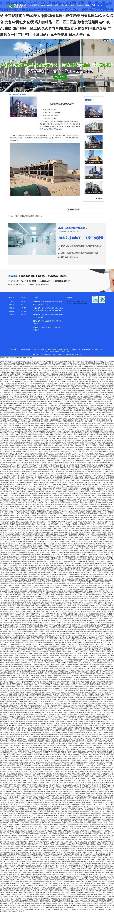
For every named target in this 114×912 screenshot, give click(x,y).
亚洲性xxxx (97, 786)
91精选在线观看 (60, 664)
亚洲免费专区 (8, 821)
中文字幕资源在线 (82, 587)
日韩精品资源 (13, 422)
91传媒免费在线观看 (11, 723)
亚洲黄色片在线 (37, 821)
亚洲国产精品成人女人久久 (91, 762)
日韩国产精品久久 (58, 830)
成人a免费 (89, 751)
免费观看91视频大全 (56, 578)
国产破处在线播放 (12, 539)
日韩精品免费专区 (96, 819)
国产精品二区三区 (39, 867)
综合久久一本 (46, 835)
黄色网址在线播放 (11, 600)
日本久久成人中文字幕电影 (58, 429)
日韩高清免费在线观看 (76, 600)
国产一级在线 (10, 565)
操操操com (22, 616)
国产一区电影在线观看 (56, 477)
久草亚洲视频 (69, 532)
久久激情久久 (58, 372)
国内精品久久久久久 (34, 552)
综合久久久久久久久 (68, 431)
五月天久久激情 (94, 582)
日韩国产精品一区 (48, 372)
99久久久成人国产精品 (84, 392)
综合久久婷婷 (67, 718)
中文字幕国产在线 (21, 721)
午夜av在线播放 (84, 605)
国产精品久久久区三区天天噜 (85, 712)
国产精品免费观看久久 (72, 427)
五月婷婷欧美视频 (55, 841)
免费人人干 (17, 705)
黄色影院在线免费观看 (58, 822)
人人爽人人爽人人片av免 (8, 490)
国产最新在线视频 (94, 639)
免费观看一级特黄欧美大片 (20, 420)
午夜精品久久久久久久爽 (102, 418)
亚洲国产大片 (91, 403)
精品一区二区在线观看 (30, 559)
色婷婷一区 (103, 639)
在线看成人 (103, 727)
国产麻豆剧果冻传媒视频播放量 (28, 806)
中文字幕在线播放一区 (70, 907)
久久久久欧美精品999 (54, 699)
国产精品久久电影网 (59, 799)
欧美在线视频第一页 (58, 651)
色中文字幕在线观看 (100, 651)
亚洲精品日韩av (88, 707)
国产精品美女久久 (14, 462)
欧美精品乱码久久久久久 (69, 740)
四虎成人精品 (81, 765)
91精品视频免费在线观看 (83, 530)
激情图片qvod (109, 692)
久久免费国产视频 (85, 902)
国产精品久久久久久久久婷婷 (70, 602)
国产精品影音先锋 (99, 398)
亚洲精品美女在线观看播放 (88, 760)
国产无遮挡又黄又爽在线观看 (15, 845)
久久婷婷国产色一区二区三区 (99, 416)
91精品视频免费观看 (26, 874)
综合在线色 (111, 881)
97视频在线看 (80, 604)
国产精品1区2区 (37, 438)
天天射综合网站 (78, 876)
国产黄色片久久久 (40, 607)
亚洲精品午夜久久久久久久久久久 (94, 644)
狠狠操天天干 (52, 843)
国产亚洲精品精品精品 (46, 651)
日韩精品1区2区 (65, 837)
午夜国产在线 (20, 506)
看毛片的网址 (76, 694)
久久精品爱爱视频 (40, 583)
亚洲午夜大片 (77, 554)
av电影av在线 (55, 458)
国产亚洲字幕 (63, 567)
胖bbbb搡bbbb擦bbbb (16, 907)
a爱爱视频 (107, 673)
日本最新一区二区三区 (9, 629)
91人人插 (51, 804)
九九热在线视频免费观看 (36, 653)
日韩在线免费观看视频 (6, 710)
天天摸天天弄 (78, 859)
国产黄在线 (8, 631)
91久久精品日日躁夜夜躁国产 (28, 572)
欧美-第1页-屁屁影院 (20, 885)
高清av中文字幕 (45, 534)
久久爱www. (70, 381)
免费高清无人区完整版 (89, 716)
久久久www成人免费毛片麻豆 (39, 639)
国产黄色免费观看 (27, 530)
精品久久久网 (6, 372)
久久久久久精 (15, 631)
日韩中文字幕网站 (89, 725)
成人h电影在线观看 (6, 863)
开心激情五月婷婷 (11, 808)
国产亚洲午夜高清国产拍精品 (60, 536)
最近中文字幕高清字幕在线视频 (42, 510)
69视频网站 (68, 832)
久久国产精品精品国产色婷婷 (85, 786)
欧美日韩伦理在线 (88, 398)
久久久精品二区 (31, 885)
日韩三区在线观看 (68, 477)
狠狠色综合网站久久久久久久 (68, 686)
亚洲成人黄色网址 (29, 561)
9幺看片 (105, 377)
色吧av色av (81, 635)
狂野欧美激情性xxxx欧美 (96, 381)
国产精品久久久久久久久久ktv (29, 513)
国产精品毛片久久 (14, 552)
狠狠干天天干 (84, 469)
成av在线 (22, 909)
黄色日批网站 (16, 810)
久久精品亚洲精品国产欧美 (47, 780)
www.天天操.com (97, 729)
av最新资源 (85, 826)
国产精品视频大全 (64, 850)
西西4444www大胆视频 (16, 751)
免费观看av (81, 629)
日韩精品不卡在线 (64, 525)
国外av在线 (38, 558)
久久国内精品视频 (65, 543)
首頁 (31, 5)
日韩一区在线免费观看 (42, 633)
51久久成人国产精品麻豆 (78, 764)
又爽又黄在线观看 (77, 565)
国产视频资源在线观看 (91, 850)
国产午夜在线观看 (100, 390)
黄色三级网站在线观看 (94, 821)
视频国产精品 (88, 841)
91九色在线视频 (42, 466)
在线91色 (17, 434)
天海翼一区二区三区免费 (19, 388)
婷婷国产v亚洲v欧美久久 (56, 442)
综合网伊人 (19, 556)
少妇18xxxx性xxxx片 (91, 896)
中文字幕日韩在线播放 (66, 725)
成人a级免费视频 (74, 688)
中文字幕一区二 (58, 453)
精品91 (45, 699)
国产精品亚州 (24, 401)
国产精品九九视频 (47, 694)
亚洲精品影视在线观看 (93, 431)
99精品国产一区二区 (34, 526)
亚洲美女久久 (4, 894)
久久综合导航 (10, 729)
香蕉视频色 (75, 493)
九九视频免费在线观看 (77, 537)
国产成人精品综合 (62, 756)
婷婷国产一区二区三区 (75, 788)
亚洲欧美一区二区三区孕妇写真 (99, 552)
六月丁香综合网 (24, 411)
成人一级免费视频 (58, 403)
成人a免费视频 (17, 423)
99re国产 (51, 497)
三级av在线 (81, 743)
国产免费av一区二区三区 (17, 515)
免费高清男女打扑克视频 (56, 738)
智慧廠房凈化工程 (97, 349)
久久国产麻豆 (59, 422)
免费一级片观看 (12, 850)
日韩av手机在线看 (39, 381)
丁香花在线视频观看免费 (81, 512)
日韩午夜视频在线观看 (83, 567)
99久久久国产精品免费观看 (46, 670)
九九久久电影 (4, 572)
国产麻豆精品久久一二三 (50, 786)
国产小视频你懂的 (19, 729)
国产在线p (46, 563)
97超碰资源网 (49, 433)
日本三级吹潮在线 (42, 515)
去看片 (14, 681)
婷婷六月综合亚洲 (8, 519)
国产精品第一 (17, 530)
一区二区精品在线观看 (48, 631)
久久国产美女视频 (23, 379)
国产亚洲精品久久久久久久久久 (45, 414)
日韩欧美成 (98, 788)
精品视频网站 (98, 434)
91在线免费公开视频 (92, 878)
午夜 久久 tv (10, 800)
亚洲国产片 (39, 819)
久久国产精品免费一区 (80, 477)
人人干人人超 (43, 593)
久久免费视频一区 (92, 499)
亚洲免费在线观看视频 (9, 859)
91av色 (11, 620)
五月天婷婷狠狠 (46, 872)
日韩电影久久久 (33, 490)
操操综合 (46, 377)
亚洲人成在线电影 (47, 587)
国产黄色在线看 (88, 453)
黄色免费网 (100, 574)
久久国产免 (94, 565)
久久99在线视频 (24, 596)
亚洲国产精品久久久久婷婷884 (99, 365)
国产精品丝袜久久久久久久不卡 (96, 414)
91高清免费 (62, 469)
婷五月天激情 (59, 736)
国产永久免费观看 (7, 412)
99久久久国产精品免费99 (81, 639)
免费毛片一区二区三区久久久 (54, 703)
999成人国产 (43, 504)
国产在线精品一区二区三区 (62, 480)
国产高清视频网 (85, 574)
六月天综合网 (91, 462)
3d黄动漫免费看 (75, 414)
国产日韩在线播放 (57, 856)
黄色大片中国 (14, 769)
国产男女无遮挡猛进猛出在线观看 (47, 673)
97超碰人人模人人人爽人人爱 (103, 436)
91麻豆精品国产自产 (42, 909)
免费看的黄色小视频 (53, 388)
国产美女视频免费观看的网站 (49, 879)
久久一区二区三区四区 (100, 548)
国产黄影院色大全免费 (62, 418)
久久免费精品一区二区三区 (44, 473)
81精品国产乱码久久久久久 (43, 721)
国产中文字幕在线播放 (9, 488)
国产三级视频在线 (94, 662)
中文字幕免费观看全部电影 (49, 506)
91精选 (71, 484)
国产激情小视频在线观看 (38, 745)
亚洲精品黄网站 (38, 528)
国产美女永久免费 (48, 591)
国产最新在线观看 (87, 802)
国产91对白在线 (53, 451)
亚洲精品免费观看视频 (77, 762)
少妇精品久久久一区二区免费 (92, 604)
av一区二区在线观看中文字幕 (69, 898)
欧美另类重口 (66, 902)
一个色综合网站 (91, 558)
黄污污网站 (46, 653)
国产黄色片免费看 (78, 394)
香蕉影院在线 (88, 797)
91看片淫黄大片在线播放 (55, 710)
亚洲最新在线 (47, 762)
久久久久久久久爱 (62, 556)
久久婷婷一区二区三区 (87, 806)
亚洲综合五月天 (85, 365)
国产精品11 (3, 683)
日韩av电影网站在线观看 (86, 815)
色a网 (53, 736)
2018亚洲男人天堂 (59, 440)
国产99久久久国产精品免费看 (25, 743)
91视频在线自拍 (73, 536)
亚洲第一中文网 (36, 646)
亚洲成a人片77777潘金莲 (16, 703)
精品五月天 (66, 874)
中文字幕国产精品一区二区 (99, 876)
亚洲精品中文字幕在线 (52, 725)
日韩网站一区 (23, 497)
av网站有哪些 (5, 552)
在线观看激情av (73, 405)
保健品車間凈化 (52, 349)
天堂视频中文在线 (8, 881)
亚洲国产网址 (83, 602)
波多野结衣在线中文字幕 (31, 589)
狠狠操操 (80, 747)
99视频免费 (109, 740)
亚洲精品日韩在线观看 (44, 740)
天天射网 (95, 615)
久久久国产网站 (107, 749)
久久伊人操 (62, 743)
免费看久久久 (70, 791)
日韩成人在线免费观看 (24, 442)
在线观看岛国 (31, 841)
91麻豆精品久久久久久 (57, 797)
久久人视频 (26, 699)
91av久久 (74, 692)
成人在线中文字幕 (39, 567)
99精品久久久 (47, 865)
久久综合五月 (19, 559)
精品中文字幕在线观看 (60, 618)
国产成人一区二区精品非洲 (78, 867)
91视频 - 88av (8, 444)
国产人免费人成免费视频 (43, 852)
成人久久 (2, 486)
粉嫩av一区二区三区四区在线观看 (67, 786)
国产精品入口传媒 (59, 670)
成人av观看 (97, 765)
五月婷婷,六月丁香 (54, 502)
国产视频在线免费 (42, 810)
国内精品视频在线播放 (95, 909)
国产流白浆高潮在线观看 (107, 571)
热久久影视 (107, 743)
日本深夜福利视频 (57, 740)
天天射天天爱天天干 (103, 896)
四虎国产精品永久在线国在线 (21, 449)
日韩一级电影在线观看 (72, 488)
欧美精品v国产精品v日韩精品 (51, 370)
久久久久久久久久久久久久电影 (17, 861)
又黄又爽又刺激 (52, 810)
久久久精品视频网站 (5, 456)
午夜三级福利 (76, 401)
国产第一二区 (70, 683)
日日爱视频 (22, 788)
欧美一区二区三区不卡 (84, 536)
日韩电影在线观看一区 (85, 385)
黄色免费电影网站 (105, 582)
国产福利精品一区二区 (89, 839)
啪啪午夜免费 (98, 749)
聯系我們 (87, 6)
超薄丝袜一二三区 (17, 863)
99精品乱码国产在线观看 (66, 379)
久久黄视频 (37, 499)
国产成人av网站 (33, 883)
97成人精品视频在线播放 (67, 845)
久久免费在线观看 (61, 815)
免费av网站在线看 (54, 734)
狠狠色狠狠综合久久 (49, 530)
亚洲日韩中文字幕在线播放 (28, 833)
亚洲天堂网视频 (67, 376)
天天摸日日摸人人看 (86, 732)
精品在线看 (66, 732)
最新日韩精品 (47, 458)
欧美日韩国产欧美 (108, 657)
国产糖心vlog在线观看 (97, 898)
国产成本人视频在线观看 (98, 607)
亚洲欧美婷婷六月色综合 (32, 889)
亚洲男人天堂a (23, 753)
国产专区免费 (78, 366)
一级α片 (43, 661)
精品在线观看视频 (103, 433)
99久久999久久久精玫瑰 (70, 629)
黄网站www (28, 488)
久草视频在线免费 (7, 648)
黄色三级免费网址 (64, 484)
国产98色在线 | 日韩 (23, 534)
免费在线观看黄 (41, 898)
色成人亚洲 (56, 438)
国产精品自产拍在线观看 (24, 817)
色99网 (57, 780)
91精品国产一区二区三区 (96, 633)
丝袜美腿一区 (11, 559)
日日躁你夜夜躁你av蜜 (26, 462)
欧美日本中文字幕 (19, 409)
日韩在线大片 (20, 859)
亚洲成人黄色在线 (106, 719)
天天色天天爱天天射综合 (50, 692)
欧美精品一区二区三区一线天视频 (86, 519)
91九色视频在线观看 (75, 828)
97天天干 (52, 422)
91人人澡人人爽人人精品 (63, 868)
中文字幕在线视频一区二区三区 (50, 596)
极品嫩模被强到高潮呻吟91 (62, 760)
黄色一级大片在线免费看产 (50, 383)
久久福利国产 (100, 405)
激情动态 (16, 486)
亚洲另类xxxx (68, 692)
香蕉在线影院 (49, 688)
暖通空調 (23, 94)
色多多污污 (11, 719)
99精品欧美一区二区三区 (21, 499)
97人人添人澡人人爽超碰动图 (32, 784)
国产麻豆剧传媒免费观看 (96, 541)
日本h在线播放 (9, 892)
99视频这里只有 (33, 466)
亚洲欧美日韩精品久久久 (14, 640)
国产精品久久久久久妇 (31, 843)
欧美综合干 (61, 705)
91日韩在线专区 (45, 368)
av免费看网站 (74, 525)
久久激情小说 (71, 745)
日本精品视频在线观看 (54, 523)
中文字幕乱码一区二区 (53, 543)
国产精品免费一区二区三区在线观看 (64, 716)
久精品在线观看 (57, 558)
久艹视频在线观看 (66, 495)
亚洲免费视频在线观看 (95, 512)
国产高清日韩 (79, 881)
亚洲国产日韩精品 (94, 559)
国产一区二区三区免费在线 (71, 442)
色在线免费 (46, 447)
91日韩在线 (80, 795)
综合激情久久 (70, 512)
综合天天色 (15, 532)
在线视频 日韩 (72, 548)
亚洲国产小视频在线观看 (105, 484)
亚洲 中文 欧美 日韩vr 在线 (65, 609)
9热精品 (86, 624)
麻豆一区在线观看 (64, 883)
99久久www (3, 694)
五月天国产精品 (106, 909)
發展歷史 (11, 304)
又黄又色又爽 (96, 780)
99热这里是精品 (64, 370)
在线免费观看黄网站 (96, 845)
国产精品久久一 (4, 611)
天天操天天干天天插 (107, 412)
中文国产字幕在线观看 (62, 624)
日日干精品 (60, 475)
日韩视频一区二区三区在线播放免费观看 (82, 685)
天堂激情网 (107, 867)
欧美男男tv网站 (44, 804)
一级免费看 (17, 545)
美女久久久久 (12, 911)
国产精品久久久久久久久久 (17, 396)
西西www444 (10, 725)
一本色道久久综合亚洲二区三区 (69, 679)
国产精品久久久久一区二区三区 (53, 881)
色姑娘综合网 (34, 896)
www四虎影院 (78, 716)
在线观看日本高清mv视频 (21, 615)
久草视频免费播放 (53, 828)
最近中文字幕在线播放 (55, 905)
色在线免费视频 (92, 587)
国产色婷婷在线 (19, 613)
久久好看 (71, 826)
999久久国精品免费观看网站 (88, 517)
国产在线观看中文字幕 (35, 379)
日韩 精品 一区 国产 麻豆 (91, 791)
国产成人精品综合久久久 (65, 819)
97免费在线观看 (62, 887)
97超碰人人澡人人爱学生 (36, 786)
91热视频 (9, 405)
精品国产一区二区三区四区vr (68, 587)
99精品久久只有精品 (67, 572)
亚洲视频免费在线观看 (53, 863)
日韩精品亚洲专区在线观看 (103, 558)
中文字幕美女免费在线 (41, 451)
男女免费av (14, 502)
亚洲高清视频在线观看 (54, 861)
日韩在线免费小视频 (24, 554)
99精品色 (91, 422)
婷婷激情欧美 (51, 571)
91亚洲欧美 (64, 548)
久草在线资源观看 (16, 786)
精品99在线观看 (30, 721)
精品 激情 (39, 765)
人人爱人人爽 (100, 554)
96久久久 (103, 583)
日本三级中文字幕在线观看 (17, 458)
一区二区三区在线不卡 (60, 381)
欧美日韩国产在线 (94, 905)
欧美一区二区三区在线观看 (47, 624)
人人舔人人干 (38, 385)
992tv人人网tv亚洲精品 (23, 479)
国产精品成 (59, 675)
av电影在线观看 (36, 775)
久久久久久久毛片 (80, 585)
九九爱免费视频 (71, 712)
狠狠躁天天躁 (101, 468)
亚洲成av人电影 (50, 664)
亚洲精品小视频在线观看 (37, 688)
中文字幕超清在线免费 (59, 644)
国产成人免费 (102, 499)
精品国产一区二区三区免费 (90, 800)
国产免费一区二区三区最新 (21, 765)
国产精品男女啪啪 (82, 837)
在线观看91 (25, 640)
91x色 (38, 574)
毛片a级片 (97, 422)
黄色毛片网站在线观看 (95, 594)
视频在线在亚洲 (32, 808)
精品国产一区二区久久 (6, 887)
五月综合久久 (16, 756)
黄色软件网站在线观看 (23, 374)
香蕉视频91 (39, 854)
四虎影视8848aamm (47, 616)
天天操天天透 (97, 569)
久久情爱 (63, 839)
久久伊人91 (80, 841)
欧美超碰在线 (24, 587)
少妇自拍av (73, 451)
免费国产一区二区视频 (98, 370)
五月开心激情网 (75, 905)
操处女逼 (4, 740)
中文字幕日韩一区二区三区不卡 (75, 429)
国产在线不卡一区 (90, 903)
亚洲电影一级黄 (53, 539)
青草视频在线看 (35, 495)
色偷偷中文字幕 (79, 563)
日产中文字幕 (5, 837)
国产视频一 (105, 523)
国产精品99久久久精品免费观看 (98, 863)
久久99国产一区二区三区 (73, 582)
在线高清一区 (10, 885)
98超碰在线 (32, 852)
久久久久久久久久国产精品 (104, 889)
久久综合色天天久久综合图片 (80, 832)
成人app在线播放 (64, 828)
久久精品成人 (45, 526)
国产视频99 (27, 685)
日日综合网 (6, 788)
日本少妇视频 (70, 458)
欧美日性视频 (72, 556)
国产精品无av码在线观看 (52, 686)
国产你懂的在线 (75, 607)
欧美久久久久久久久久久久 (46, 480)
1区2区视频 (52, 423)
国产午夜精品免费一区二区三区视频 (16, 716)
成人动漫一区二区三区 (20, 591)
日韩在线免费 (54, 374)
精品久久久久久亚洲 (33, 429)
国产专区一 (33, 479)
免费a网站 (39, 445)
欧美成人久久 (54, 743)
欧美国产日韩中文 (37, 468)
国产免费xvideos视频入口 (52, 508)
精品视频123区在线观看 (63, 690)
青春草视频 (85, 659)
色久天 (111, 813)
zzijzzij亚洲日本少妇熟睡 (80, 539)
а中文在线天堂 (50, 607)
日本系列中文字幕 (27, 793)
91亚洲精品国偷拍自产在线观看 (12, 651)
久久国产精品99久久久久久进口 (75, 644)
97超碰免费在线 (109, 670)
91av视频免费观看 (75, 719)
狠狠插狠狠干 (18, 574)
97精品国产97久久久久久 (28, 822)
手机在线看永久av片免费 (56, 639)
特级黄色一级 (89, 743)
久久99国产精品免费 (94, 708)
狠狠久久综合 (47, 821)
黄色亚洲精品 (75, 727)
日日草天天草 (49, 618)
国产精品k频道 (42, 723)
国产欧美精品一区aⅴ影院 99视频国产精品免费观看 (73, 368)
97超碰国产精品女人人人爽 (31, 469)
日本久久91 (30, 381)
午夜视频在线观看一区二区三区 (86, 843)
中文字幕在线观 (79, 773)
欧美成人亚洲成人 (46, 412)
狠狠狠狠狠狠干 (107, 797)
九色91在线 (16, 815)
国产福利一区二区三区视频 (78, 558)
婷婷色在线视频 (11, 604)
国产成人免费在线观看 (25, 856)
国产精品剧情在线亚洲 (93, 731)
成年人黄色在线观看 (79, 409)
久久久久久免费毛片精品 (13, 440)
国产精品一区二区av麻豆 (49, 409)
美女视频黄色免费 (68, 639)
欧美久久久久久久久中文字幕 (8, 659)
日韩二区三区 (10, 745)
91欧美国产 (104, 721)
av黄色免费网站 (88, 447)
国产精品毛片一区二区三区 (7, 854)
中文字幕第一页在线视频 (14, 828)
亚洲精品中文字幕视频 (107, 609)
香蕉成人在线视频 (75, 760)
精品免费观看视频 (22, 629)
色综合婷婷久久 (16, 466)
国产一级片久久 (93, 848)
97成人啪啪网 (15, 753)
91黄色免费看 (108, 490)
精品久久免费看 (12, 593)
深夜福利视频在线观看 (42, 420)
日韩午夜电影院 (15, 407)
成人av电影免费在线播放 (97, 870)
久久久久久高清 (45, 657)
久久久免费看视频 (106, 604)
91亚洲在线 (80, 810)
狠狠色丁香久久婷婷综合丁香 (62, 727)
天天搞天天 (81, 681)
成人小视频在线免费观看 (33, 412)
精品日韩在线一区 (82, 789)
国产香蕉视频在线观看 (103, 753)
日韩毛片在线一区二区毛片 (17, 843)
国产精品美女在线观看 (92, 451)
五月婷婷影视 (65, 688)
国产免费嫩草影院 (37, 856)
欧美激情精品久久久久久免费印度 (99, 697)
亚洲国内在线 (82, 751)
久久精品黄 (32, 422)
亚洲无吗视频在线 (100, 795)
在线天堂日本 (31, 629)
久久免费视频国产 (7, 436)
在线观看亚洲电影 (38, 881)
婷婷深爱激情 (67, 591)
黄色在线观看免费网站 (103, 760)
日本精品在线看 (61, 547)
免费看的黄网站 (17, 582)
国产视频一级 (74, 681)
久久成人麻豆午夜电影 (38, 793)
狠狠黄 (9, 388)
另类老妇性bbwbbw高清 (16, 576)
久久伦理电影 (106, 845)
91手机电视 (79, 848)
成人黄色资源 (4, 883)
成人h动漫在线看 (67, 499)
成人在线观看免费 (66, 502)
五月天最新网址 (44, 626)
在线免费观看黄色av (26, 438)
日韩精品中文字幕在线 (104, 856)
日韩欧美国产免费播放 (98, 861)
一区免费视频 (45, 594)
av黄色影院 (106, 541)
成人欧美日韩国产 (6, 707)
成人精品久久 (96, 758)
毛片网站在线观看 (80, 673)
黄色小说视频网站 (18, 436)
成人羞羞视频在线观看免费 (87, 407)
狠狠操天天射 (27, 556)
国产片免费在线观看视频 (58, 835)
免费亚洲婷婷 (13, 898)
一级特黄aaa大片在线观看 (82, 683)
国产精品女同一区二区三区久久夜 (25, 607)
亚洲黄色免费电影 (101, 366)
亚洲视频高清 (25, 624)
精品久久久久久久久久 (43, 576)
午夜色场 (32, 751)
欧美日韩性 (97, 642)
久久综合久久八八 (49, 729)
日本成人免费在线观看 (69, 758)
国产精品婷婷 (21, 889)
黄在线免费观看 (83, 703)
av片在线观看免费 (24, 797)
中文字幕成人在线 (86, 370)
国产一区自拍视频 (66, 806)
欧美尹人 (95, 771)
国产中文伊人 (56, 519)
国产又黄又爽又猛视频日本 (67, 696)
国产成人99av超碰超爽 (26, 631)
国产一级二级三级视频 (7, 385)
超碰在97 (26, 387)
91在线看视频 (65, 681)
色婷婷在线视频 (37, 609)
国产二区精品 (45, 784)
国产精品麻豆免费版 (98, 576)
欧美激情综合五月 (25, 810)
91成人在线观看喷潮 (42, 696)
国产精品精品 (109, 789)
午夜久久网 (37, 661)
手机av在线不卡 (6, 642)
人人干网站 (109, 885)
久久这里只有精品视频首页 (20, 657)
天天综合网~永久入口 (62, 701)
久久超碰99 (21, 723)
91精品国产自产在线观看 (9, 394)
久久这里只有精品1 (44, 907)
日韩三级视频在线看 (39, 716)
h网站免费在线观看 (65, 635)
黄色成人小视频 (78, 379)
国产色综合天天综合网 (24, 541)
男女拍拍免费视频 (86, 396)
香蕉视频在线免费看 (28, 872)
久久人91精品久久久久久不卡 (85, 548)
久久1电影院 (36, 754)
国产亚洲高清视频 (15, 891)
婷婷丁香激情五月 (94, 832)
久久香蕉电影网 (34, 802)
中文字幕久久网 (47, 903)
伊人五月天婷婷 (98, 743)
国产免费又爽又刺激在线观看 (52, 528)
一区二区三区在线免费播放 (41, 477)
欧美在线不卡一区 (8, 510)
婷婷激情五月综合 (12, 775)
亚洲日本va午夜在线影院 (26, 870)
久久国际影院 (18, 510)
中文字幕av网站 (25, 605)
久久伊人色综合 (87, 486)
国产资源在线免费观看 (27, 650)
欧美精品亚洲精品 (77, 857)
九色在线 (35, 436)
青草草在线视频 (71, 576)
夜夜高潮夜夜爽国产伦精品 (25, 694)
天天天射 (93, 504)
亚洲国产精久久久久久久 (33, 887)
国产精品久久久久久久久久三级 (80, 455)
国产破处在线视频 (99, 664)
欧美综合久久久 (71, 789)
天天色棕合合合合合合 (58, 407)
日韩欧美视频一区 (85, 607)
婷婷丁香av (39, 372)
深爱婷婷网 (44, 839)
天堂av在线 (92, 889)
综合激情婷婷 (79, 817)
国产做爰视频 (33, 773)
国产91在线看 (76, 574)
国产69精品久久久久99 (22, 679)
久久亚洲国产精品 (101, 510)
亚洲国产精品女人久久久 (43, 628)
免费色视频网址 (86, 775)
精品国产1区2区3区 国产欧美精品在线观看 (30, 769)
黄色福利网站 (96, 563)
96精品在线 (85, 655)
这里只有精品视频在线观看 (45, 440)
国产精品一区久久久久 (71, 721)
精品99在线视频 (97, 523)
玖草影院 (83, 731)
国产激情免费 (81, 740)
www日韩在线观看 (83, 692)
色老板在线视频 (35, 554)
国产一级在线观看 (87, 615)
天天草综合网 (30, 799)
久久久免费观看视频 (10, 506)
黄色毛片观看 (17, 605)
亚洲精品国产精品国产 (68, 710)
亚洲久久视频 (42, 493)
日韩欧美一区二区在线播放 (41, 837)
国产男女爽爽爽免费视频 (81, 381)
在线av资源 (19, 414)
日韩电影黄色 (11, 773)
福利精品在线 (104, 775)
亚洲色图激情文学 (22, 427)
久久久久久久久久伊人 (47, 615)
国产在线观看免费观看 (62, 672)
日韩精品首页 (66, 578)
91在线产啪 (31, 447)
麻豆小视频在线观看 (30, 854)
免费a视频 (11, 455)
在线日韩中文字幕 (31, 396)
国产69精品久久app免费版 (70, 776)
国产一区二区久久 (13, 661)
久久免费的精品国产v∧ (53, 898)
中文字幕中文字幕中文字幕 (36, 434)
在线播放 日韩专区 (49, 456)
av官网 (7, 898)
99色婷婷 (68, 414)
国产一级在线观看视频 (13, 587)
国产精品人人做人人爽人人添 (18, 611)
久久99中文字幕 (81, 878)
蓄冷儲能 (64, 6)
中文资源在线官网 (53, 469)
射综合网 (94, 376)
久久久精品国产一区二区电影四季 (74, 872)
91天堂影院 (25, 883)
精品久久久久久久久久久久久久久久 (24, 385)
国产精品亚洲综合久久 (42, 422)
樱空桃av (53, 576)
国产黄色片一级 (100, 383)
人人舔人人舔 (41, 453)
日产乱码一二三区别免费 (36, 815)
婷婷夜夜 (63, 699)
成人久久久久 (72, 843)
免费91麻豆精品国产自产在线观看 (25, 819)
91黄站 (81, 651)
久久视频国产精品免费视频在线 (64, 729)
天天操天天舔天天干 (57, 659)
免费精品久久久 (18, 839)
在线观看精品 (71, 817)
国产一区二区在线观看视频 (45, 537)
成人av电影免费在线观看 (84, 894)
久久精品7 (54, 416)
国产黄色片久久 (9, 664)
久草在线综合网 (23, 701)
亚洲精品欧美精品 (25, 440)
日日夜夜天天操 (75, 517)
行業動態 (11, 314)
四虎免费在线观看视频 (77, 690)
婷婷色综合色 (109, 547)
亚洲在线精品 (100, 817)
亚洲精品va (9, 605)
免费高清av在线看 (78, 572)
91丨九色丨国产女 (28, 675)
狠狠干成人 (3, 548)
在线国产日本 (6, 396)
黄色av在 (34, 810)
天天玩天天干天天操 (32, 537)
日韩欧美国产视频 (13, 727)
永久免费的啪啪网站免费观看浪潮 (62, 394)
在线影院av (62, 458)
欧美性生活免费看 (107, 368)
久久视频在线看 (47, 445)
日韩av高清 (103, 431)
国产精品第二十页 (12, 685)
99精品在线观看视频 (95, 811)
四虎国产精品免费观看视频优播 (61, 569)
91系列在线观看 (28, 431)
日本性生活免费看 (45, 585)
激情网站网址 (34, 365)
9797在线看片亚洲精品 (85, 488)
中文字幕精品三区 (103, 587)
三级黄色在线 (88, 891)
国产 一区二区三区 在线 (35, 835)
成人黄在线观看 (56, 462)
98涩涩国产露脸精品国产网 (20, 710)
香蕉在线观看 (47, 416)
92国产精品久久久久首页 (30, 725)
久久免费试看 (61, 552)
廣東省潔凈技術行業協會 (52, 351)
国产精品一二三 (106, 659)
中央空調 (71, 6)
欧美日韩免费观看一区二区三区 (47, 444)
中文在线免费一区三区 (106, 662)
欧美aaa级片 (94, 701)
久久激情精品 (23, 841)
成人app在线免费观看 (82, 626)
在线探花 (104, 821)
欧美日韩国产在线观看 (72, 469)
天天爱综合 (107, 648)
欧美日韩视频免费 (104, 451)
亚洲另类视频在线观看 (57, 604)
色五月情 (100, 872)
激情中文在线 (8, 589)
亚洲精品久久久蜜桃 (42, 791)
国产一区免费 (23, 697)
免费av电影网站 (17, 405)
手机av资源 (52, 491)
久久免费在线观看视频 (55, 600)
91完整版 (85, 490)
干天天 (44, 635)
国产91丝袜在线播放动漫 (78, 896)
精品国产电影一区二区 (25, 771)
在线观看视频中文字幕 (61, 456)
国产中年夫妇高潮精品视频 (64, 633)
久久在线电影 (13, 718)
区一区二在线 (101, 517)
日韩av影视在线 (84, 552)
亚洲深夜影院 (26, 493)
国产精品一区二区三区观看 (50, 622)
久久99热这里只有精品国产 (72, 753)
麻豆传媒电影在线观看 (52, 642)
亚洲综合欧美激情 (90, 782)
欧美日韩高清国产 (93, 703)
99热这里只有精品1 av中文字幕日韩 (79, 863)
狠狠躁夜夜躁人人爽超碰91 (87, 442)
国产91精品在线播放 (83, 672)
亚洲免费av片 (94, 480)
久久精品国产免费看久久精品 (51, 605)
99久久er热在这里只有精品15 (102, 714)
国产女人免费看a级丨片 (89, 366)
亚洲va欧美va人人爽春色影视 (75, 900)
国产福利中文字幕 (95, 661)
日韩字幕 (69, 613)
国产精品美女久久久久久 (94, 368)
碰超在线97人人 (77, 504)
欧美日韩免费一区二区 (19, 412)
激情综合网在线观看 (72, 622)
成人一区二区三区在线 (64, 383)
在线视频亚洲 (96, 387)
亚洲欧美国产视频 (24, 508)
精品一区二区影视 (13, 797)
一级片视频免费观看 (8, 784)
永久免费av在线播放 (88, 444)
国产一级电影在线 (37, 530)
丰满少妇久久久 (20, 480)
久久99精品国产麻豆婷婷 (103, 399)
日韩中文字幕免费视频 (74, 593)
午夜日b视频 (49, 583)
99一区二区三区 (18, 784)
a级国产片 (25, 425)
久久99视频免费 (84, 811)
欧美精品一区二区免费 (106, 762)
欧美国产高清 (63, 782)
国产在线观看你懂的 (20, 673)
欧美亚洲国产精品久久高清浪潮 (91, 738)
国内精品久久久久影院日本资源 (70, 550)
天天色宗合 (6, 502)
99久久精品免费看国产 (24, 539)
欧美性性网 (109, 865)
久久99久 (105, 784)
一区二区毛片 (96, 486)
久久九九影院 (45, 491)
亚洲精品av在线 (23, 526)
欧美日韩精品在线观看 (6, 874)
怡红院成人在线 (105, 585)
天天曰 (109, 525)
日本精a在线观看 (52, 493)
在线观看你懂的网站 (39, 758)
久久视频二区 (110, 491)
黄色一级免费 (54, 782)
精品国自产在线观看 (33, 876)
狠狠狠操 (6, 639)
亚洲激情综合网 (104, 731)
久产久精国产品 (43, 843)
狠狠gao (100, 850)
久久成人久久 (4, 802)
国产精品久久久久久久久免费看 (47, 662)
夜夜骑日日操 (87, 387)
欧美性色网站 (96, 427)
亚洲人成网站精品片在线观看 (62, 697)
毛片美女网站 (19, 725)
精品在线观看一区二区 (9, 468)
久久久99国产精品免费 (58, 872)
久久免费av (10, 418)
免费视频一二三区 (60, 767)
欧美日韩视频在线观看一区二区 (63, 857)
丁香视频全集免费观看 (87, 714)
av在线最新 (31, 433)
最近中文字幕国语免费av (44, 464)
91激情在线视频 (90, 534)
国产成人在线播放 (103, 372)
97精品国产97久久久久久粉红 (30, 600)
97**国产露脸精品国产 (53, 679)
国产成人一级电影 (89, 651)
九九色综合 (22, 532)
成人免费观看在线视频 (31, 444)
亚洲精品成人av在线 (15, 547)
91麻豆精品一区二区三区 (85, 780)
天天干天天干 (57, 694)
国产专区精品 (35, 442)
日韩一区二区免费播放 (65, 642)
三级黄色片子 (35, 651)
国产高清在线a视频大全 (29, 648)
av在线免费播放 (108, 580)
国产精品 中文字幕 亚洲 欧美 (15, 628)
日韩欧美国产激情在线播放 (15, 646)
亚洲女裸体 (72, 802)
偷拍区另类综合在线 (81, 462)
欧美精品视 (27, 637)
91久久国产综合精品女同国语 (31, 405)
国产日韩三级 (52, 515)
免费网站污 (70, 366)
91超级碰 (32, 762)
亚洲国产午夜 (105, 854)
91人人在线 (3, 764)
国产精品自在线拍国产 (60, 742)
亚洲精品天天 (93, 826)
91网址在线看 (39, 456)
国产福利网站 (90, 718)
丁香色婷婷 (61, 832)
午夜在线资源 (76, 412)
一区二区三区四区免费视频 (80, 856)
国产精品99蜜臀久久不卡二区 (97, 491)
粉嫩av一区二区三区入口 (70, 501)
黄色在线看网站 (109, 383)
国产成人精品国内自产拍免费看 (82, 460)
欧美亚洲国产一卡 (57, 808)
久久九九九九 (74, 874)
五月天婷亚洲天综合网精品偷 (95, 648)
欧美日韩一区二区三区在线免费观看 (33, 484)
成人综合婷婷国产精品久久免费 (62, 854)
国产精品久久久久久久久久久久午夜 (80, 883)
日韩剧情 (25, 510)
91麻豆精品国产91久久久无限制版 (84, 456)
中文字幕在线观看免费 (40, 512)
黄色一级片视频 (20, 811)
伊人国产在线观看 (105, 661)
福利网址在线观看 (51, 482)
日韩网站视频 (54, 574)
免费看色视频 (44, 469)
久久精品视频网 (32, 464)
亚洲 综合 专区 (76, 806)
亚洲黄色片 (97, 721)
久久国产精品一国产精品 (103, 519)
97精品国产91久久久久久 (15, 567)
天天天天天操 (98, 593)
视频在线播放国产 (18, 821)
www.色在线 (74, 502)
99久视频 (85, 848)
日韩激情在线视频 (96, 887)
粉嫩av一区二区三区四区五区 (22, 745)
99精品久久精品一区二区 (35, 701)
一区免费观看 (88, 537)
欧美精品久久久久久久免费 (88, 753)
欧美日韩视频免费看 (47, 609)
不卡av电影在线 (67, 793)
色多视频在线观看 (19, 578)
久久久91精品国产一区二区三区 (81, 471)
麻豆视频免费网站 (22, 740)
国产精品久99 (7, 804)
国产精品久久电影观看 (64, 416)
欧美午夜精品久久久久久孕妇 (59, 811)
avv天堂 (31, 499)
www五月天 (9, 486)
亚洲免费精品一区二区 (24, 593)
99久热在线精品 (95, 894)
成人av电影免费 (99, 444)
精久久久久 (33, 453)
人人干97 (73, 571)
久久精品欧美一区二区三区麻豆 (68, 513)
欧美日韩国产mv (90, 705)
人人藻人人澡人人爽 (88, 418)
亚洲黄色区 (48, 764)
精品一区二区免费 (88, 434)
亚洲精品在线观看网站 (100, 447)
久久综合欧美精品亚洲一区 (41, 431)
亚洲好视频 (100, 833)
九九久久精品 (35, 756)
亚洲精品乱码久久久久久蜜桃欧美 (65, 390)
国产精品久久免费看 (72, 815)
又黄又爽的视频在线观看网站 (22, 846)
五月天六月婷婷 (52, 885)
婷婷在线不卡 (33, 523)
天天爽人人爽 (49, 565)
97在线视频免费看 (83, 491)
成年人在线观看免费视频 (43, 648)
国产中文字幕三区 (98, 754)
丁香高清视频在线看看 (31, 723)
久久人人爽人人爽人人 (107, 765)
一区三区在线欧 (30, 727)
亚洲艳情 (20, 850)
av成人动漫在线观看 (97, 799)
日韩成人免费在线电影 (54, 833)
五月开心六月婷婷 (74, 528)
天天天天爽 (32, 900)
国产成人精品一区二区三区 (57, 377)
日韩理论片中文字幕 (32, 673)
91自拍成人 (18, 639)
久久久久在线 (98, 810)
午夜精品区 (52, 666)
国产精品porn (42, 541)
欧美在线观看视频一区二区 (58, 582)
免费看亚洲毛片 (41, 640)
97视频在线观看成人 (39, 398)
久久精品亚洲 (87, 653)
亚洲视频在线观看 (78, 822)
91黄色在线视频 (41, 543)
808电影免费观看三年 (99, 769)
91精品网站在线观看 (99, 681)
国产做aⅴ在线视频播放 (43, 811)
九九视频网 (48, 407)
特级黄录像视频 (56, 765)
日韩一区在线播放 (28, 567)
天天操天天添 (52, 475)
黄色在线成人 (39, 447)
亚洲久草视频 (76, 854)
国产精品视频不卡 (97, 460)
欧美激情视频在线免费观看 (16, 383)
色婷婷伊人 (16, 569)
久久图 (51, 909)
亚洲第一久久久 (17, 872)
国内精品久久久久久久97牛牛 (57, 791)
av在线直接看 (47, 856)
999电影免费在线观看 (87, 754)
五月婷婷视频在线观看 (32, 480)
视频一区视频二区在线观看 (26, 583)
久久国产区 (75, 651)
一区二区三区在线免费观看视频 (36, 427)
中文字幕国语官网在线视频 (50, 850)
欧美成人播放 (107, 537)
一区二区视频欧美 (91, 666)
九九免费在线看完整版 (75, 885)
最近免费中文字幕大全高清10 (25, 848)
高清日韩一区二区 (105, 427)
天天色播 (32, 734)
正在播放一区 (89, 580)
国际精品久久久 (21, 416)
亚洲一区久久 (54, 534)
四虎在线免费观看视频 (73, 425)
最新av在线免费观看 (47, 697)
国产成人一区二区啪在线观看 (49, 887)
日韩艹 (106, 574)
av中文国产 (74, 416)
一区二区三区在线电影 (29, 414)
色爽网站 (100, 637)
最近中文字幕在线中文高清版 (32, 368)
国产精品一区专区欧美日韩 (92, 736)
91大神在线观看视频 (26, 708)
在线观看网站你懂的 (8, 591)
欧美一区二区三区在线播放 (29, 473)
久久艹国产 (81, 705)
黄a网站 (106, 754)
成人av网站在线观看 (64, 420)
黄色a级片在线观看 (36, 903)
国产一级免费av (55, 447)
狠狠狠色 (19, 600)
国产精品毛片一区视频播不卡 (22, 471)
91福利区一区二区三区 (9, 903)
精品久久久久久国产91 (31, 519)
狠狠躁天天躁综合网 (37, 547)
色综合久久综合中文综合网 (80, 633)
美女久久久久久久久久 (44, 525)
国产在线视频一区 (76, 569)
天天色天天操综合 (95, 609)
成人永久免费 (36, 839)
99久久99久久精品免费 (56, 646)
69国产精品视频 (74, 813)
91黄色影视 (36, 482)
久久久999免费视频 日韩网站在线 (72, 808)
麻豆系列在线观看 (73, 771)
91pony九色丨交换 (72, 778)
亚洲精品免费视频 (102, 616)
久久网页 (58, 848)
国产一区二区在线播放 (54, 365)
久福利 (70, 756)
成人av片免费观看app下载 (43, 401)
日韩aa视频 (68, 565)
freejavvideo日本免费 (60, 366)
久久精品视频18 (51, 756)
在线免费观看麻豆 (16, 536)
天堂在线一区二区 (90, 377)
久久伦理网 (59, 666)
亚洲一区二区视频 (43, 666)
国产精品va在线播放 (77, 434)
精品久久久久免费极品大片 (43, 683)
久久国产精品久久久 (35, 615)
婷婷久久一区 (37, 760)
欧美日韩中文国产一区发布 (99, 396)
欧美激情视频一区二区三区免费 (100, 471)
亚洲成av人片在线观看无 (86, 440)
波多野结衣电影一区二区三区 (43, 561)
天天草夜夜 (40, 486)
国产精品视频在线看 (49, 815)
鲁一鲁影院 (63, 789)
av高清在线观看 (79, 707)
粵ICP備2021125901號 (73, 354)
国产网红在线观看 (59, 414)
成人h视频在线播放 (10, 819)
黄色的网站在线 (100, 740)
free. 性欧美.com (45, 754)
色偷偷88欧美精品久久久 (106, 800)
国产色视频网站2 (66, 685)
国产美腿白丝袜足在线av (58, 891)
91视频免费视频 (59, 631)
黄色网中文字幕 (34, 681)
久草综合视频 (96, 841)
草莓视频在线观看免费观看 (84, 576)
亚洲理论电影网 (45, 797)
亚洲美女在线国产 (44, 845)
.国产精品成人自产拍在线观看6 (64, 497)
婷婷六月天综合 (28, 821)
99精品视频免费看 (25, 891)
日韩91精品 (86, 697)
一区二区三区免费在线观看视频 (23, 609)
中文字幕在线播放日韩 (33, 460)
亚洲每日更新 (4, 686)
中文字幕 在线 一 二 (37, 377)
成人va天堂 (31, 394)
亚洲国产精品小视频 (56, 499)
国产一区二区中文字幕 (45, 800)
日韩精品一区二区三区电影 (38, 556)
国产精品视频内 (12, 541)
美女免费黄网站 (55, 685)
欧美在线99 (71, 821)
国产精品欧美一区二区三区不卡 (28, 486)
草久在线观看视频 (108, 872)
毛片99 (2, 664)
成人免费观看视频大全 (63, 813)
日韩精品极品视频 (73, 824)
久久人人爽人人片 (100, 725)
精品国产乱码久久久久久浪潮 (81, 526)
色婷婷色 (98, 859)
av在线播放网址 (71, 519)
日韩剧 (96, 846)
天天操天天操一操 (31, 832)
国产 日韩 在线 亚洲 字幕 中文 (25, 598)
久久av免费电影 (36, 857)
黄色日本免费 (37, 462)
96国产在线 (49, 548)
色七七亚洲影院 (54, 824)
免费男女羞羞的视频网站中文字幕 (9, 403)
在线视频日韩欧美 (75, 731)
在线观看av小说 (37, 383)
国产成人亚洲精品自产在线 (37, 712)
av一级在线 (105, 528)
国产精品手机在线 (94, 624)
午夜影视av (61, 661)
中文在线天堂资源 (13, 508)
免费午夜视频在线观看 (100, 776)
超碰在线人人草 (103, 791)
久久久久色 (71, 456)
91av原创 (70, 526)
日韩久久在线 (18, 780)
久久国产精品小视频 (35, 635)
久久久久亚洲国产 (31, 905)
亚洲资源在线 (34, 670)
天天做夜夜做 (54, 484)
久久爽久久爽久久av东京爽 (13, 758)
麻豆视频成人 (86, 701)
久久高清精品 (45, 824)
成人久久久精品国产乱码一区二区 (23, 655)
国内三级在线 (38, 376)
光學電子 (57, 6)
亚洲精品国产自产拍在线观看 (34, 458)
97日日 (71, 734)
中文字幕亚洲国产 (45, 429)
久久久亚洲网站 (9, 839)
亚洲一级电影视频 (99, 490)
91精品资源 (80, 686)
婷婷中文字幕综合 (33, 782)
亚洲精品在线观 (26, 824)
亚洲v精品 (42, 664)
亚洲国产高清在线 (89, 810)
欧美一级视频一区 (78, 642)
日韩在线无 (87, 482)
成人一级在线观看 (31, 696)
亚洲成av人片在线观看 (42, 501)
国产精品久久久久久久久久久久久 (67, 751)
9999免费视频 (106, 677)
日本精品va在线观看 (8, 512)
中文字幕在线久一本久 (51, 832)
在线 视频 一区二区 (57, 464)
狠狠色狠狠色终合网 (103, 655)
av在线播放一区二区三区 (43, 891)
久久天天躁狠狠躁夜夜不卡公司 (85, 556)
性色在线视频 (24, 900)
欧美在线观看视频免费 (98, 653)
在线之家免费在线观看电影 (40, 902)
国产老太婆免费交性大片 (47, 876)
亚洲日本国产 (92, 401)
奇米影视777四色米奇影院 (76, 850)
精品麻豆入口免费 (80, 377)
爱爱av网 (104, 881)
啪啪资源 (41, 817)
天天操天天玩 (109, 696)
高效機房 (43, 349)
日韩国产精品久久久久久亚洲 (102, 473)
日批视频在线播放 (59, 589)
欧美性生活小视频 (95, 852)
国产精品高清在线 (7, 749)
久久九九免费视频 (104, 650)
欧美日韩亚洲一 (72, 545)
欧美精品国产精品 (63, 865)
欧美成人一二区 (76, 396)
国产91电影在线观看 (24, 688)
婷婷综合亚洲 (4, 697)
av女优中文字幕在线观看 (59, 683)
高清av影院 (48, 567)
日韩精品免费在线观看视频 (96, 506)
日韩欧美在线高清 (56, 550)
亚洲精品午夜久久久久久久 (61, 909)
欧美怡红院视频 (13, 696)
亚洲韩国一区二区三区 (65, 574)
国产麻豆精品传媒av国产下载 (37, 545)
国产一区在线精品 (57, 719)
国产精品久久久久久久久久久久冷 (81, 388)
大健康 (43, 5)
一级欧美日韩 (10, 765)
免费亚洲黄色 (87, 793)
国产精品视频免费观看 (40, 655)
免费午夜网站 (23, 451)
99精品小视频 (16, 666)
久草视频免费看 (79, 473)
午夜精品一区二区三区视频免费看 (53, 399)
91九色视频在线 (13, 894)
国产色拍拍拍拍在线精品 (79, 383)
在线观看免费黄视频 (89, 817)
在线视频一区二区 (18, 637)
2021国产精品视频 (98, 537)
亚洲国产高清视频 (54, 517)
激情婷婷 (72, 848)
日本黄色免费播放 (11, 374)
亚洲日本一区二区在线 (52, 712)
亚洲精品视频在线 (46, 569)
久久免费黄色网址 (27, 754)
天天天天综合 (72, 894)
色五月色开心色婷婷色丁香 (97, 679)
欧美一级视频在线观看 (49, 385)
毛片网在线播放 (45, 499)
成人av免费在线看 (94, 425)
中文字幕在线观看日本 (38, 686)
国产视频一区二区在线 (84, 416)
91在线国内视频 (32, 475)
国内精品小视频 (81, 571)
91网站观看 (67, 797)
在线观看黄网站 (15, 401)
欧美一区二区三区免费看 (66, 539)
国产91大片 (37, 848)
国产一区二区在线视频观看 (14, 635)
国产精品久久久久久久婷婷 (23, 504)
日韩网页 (11, 639)
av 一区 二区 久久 (63, 810)
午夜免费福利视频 (58, 616)
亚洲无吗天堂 (46, 582)
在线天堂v (63, 605)
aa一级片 (57, 876)
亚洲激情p (32, 710)
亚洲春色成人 (71, 653)
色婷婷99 (105, 593)
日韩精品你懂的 (37, 789)
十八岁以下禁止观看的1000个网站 (23, 512)
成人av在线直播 (15, 900)
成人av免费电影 (88, 657)
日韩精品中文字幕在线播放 (87, 688)
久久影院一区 (69, 822)
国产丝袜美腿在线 (25, 830)
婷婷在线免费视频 (42, 861)
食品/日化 (49, 6)
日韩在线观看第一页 (30, 683)
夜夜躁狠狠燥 (57, 806)
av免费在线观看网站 (83, 545)
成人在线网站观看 (30, 618)
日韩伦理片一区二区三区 (46, 589)
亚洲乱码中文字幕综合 (30, 791)
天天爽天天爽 (10, 513)
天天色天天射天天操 (69, 604)
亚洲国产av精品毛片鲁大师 (54, 874)
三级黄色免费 (22, 718)
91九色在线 (37, 594)
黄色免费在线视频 (40, 565)
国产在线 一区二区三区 (49, 701)
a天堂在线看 (31, 420)
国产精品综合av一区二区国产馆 (62, 434)
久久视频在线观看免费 (11, 534)
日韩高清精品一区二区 (68, 462)
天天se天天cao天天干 (108, 497)
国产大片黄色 (20, 521)
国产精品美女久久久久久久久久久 (72, 464)
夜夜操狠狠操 (95, 902)
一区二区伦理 (77, 767)
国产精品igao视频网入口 (43, 578)
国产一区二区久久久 (29, 445)
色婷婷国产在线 (9, 571)
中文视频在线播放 (89, 686)
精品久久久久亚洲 (48, 747)
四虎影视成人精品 (76, 480)
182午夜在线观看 (92, 640)
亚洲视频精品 (12, 433)
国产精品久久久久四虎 (61, 802)
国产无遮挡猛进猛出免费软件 (29, 666)
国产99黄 (15, 902)
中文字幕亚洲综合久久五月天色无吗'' (47, 859)
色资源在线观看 (29, 837)
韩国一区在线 (92, 423)
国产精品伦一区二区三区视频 (26, 548)
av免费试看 (13, 714)
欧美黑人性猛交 (9, 878)
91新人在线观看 (72, 567)
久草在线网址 (25, 773)
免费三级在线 (40, 729)
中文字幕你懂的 (59, 615)
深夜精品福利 (105, 530)
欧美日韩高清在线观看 (29, 863)
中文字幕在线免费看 (87, 569)
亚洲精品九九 (108, 506)
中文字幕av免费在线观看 (64, 493)
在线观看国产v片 (52, 556)
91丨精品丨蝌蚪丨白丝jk (68, 523)
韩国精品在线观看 (28, 398)
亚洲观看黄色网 (26, 639)
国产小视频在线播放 (40, 813)
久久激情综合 (30, 532)
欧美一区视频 (50, 453)
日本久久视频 (88, 690)
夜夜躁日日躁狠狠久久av (21, 620)
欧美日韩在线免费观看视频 (24, 468)
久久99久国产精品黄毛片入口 (66, 673)
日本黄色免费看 (79, 447)
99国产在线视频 (106, 859)
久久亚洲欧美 (63, 490)
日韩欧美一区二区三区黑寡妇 (31, 677)
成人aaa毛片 (74, 616)
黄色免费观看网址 (30, 578)
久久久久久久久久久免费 (37, 508)
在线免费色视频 (65, 769)
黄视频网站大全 (94, 547)
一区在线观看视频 (23, 835)
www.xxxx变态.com (80, 666)
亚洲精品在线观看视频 (6, 582)
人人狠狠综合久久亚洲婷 (23, 365)
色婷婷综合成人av (83, 506)
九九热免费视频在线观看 (73, 552)
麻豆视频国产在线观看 (17, 550)
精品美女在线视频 (89, 747)
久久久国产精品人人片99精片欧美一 (97, 778)
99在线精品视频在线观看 (72, 407)
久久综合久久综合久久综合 (78, 543)
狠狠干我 (54, 865)
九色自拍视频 (69, 661)
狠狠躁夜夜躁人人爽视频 (80, 499)
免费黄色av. (91, 436)
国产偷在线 (78, 784)
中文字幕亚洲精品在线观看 (98, 508)
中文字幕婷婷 (32, 668)
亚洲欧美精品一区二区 (49, 547)
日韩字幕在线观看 (41, 863)
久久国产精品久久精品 (42, 497)
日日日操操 (8, 756)
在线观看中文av (42, 896)
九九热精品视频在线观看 (98, 515)
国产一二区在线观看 (62, 843)
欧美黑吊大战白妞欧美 (96, 622)
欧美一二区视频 (25, 896)
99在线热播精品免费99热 (82, 479)
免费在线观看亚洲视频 (102, 716)
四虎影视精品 (46, 789)
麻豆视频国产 (110, 681)
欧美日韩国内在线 (100, 631)
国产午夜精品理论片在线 (12, 626)
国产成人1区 (37, 598)
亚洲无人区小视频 (77, 398)
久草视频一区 (89, 681)
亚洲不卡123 (31, 451)
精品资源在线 (101, 401)
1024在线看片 (16, 377)
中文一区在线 (96, 854)
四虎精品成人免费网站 (87, 677)
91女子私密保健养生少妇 (102, 843)
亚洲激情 (40, 767)
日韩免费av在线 (95, 578)
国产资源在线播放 (89, 631)
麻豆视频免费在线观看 (9, 479)
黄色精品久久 (56, 572)
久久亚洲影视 (38, 694)
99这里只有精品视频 (29, 628)
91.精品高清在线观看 (67, 861)
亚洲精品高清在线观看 (105, 878)
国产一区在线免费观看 (64, 598)
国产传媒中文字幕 (43, 475)
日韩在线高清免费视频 (22, 852)
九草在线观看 (12, 799)
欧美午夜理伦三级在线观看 (43, 900)
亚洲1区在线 (69, 677)
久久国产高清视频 (33, 800)
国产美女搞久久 (88, 497)
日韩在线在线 (71, 742)
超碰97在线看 (80, 631)
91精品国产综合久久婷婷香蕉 (42, 536)
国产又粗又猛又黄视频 (24, 778)
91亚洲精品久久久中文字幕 (90, 484)
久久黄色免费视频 (16, 563)
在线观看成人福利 (108, 381)
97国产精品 (22, 403)
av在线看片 (93, 574)
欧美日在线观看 (40, 642)
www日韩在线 (5, 493)
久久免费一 (109, 468)
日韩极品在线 (61, 870)
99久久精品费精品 (23, 422)
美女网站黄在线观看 (103, 543)
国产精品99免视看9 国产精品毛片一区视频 (14, 826)
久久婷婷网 (96, 879)
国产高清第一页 (83, 493)
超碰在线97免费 (105, 773)
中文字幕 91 (42, 756)
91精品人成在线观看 (17, 707)
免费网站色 (52, 826)
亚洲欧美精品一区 (98, 797)
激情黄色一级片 (11, 817)
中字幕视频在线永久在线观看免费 (88, 824)
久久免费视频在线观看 (23, 681)
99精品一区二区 (88, 473)
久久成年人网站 (44, 718)
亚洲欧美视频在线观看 (18, 618)
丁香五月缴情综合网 (28, 582)
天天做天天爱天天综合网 (106, 455)
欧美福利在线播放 (53, 466)
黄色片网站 (100, 868)
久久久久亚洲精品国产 (20, 528)
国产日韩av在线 (44, 600)
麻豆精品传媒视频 (96, 530)
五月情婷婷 (37, 611)
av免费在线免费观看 (8, 609)
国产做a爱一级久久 (18, 589)
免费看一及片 (44, 405)
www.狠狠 (17, 513)
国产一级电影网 (94, 567)
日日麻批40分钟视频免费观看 (42, 532)
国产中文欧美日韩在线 (47, 613)
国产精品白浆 (38, 799)
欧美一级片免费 (63, 545)
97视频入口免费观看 (92, 613)
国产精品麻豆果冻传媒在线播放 (9, 870)
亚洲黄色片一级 (15, 596)
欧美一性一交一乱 (49, 767)
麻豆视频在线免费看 (65, 398)
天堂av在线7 (81, 451)
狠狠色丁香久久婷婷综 (18, 879)
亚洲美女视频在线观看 (77, 468)
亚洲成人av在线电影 (56, 754)
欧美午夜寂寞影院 (65, 438)
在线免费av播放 (34, 449)
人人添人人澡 (87, 799)
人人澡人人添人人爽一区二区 (53, 602)
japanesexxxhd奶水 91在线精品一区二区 (64, 449)
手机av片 (25, 780)
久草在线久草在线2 (69, 422)
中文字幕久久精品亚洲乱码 (72, 670)
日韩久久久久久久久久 (13, 708)
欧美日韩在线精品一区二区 (65, 859)
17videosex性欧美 (40, 433)
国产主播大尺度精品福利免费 (58, 563)
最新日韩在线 (28, 664)
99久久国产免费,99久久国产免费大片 (92, 784)
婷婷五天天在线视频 (76, 697)
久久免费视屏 (72, 596)
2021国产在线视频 (61, 436)
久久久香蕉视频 (98, 580)
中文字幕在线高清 (85, 550)
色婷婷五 (88, 668)
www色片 (19, 659)
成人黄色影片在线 (106, 578)
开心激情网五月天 (25, 756)
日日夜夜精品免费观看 (75, 583)
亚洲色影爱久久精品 (30, 859)
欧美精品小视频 (47, 376)
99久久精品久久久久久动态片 (27, 501)
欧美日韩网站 (10, 615)
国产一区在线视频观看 (68, 881)
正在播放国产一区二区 (15, 883)
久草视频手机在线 (57, 668)
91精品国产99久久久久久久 (50, 387)
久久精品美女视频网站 (6, 815)
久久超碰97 (56, 587)
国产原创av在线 (45, 574)
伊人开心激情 (60, 662)
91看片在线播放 (34, 624)
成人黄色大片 (48, 434)
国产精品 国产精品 (61, 576)
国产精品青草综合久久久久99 (34, 788)
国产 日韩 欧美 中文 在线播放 (34, 714)
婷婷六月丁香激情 (83, 616)
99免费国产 (91, 865)
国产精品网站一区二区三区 (50, 751)
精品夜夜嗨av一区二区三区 (19, 767)
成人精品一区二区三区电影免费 (11, 830)
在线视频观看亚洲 (24, 712)
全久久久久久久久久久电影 (79, 495)
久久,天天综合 (9, 528)
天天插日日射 (32, 672)
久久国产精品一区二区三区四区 (28, 580)
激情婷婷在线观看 (54, 526)
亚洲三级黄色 (41, 703)
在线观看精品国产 (79, 903)
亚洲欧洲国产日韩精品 (67, 585)
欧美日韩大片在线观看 (16, 594)
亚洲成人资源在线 (65, 762)
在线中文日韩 (58, 433)
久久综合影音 (49, 716)
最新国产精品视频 (97, 385)
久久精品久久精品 (15, 438)
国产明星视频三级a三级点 (83, 628)
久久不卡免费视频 (48, 854)
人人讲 (61, 534)
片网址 (56, 609)
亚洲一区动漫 (60, 423)
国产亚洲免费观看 (35, 732)
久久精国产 (82, 589)
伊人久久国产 (99, 629)
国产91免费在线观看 (28, 536)
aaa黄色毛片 (44, 738)
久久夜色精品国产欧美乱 (31, 845)
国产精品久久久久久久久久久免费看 (17, 747)
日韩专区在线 (57, 548)
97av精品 (11, 493)
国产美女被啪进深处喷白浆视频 (72, 659)
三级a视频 (9, 366)
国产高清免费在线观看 (107, 708)
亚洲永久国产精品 (56, 648)
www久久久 (75, 833)
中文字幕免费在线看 (76, 769)
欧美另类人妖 (22, 832)
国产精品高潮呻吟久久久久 (75, 490)
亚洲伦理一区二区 (32, 767)
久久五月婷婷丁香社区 (101, 822)
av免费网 (101, 848)
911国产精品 (40, 832)
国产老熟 (42, 482)
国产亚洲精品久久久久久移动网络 (33, 892)
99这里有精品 (41, 559)
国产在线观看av (43, 365)
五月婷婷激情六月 (89, 795)
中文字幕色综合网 (70, 664)
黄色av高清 (87, 900)
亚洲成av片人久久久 (51, 479)
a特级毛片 (83, 613)
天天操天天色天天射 (68, 666)
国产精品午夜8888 (42, 523)
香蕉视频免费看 (26, 547)
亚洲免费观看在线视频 (83, 547)
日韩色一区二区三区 (17, 675)
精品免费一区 (99, 756)
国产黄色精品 (22, 795)
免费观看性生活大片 (19, 602)
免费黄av (101, 547)
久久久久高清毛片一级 (54, 405)
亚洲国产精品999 (38, 392)
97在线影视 (68, 651)
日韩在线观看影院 (71, 878)
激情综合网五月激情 (44, 782)
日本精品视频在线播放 (72, 870)
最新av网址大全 (51, 813)
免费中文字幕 (63, 712)
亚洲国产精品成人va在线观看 (64, 409)
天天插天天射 (108, 644)
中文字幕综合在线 (88, 808)
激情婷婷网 (76, 754)
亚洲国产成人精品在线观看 (86, 721)
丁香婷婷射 (55, 883)
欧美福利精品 (78, 615)
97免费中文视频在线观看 (67, 447)
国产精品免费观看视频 (7, 499)
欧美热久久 (44, 388)
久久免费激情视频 (104, 425)
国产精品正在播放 (58, 473)
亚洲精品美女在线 (65, 517)
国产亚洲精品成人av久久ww (43, 822)
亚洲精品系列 (63, 817)
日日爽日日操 (24, 434)
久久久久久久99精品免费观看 (102, 600)
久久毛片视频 (99, 686)
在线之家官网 (19, 677)
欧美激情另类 (11, 484)
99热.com (36, 776)
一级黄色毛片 (67, 764)
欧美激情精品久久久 (65, 889)
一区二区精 (51, 504)
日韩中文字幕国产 (99, 907)
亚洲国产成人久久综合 (30, 576)
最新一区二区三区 (44, 826)
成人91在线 (74, 635)
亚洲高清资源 (103, 703)
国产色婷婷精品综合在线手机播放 (14, 387)
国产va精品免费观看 (98, 802)
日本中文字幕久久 (46, 732)
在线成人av (74, 491)
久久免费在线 (15, 580)
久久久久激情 (71, 530)
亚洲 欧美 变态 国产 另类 (40, 455)
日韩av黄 (21, 444)
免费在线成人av (78, 861)
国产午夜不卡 (28, 383)
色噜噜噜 (30, 697)
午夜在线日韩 (53, 633)
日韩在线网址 (69, 460)
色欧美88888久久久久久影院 (64, 385)
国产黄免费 (10, 578)
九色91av (105, 594)
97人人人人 (101, 892)
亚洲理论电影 (55, 762)
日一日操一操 (78, 484)
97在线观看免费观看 (13, 771)
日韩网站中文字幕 (30, 729)
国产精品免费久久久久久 (104, 839)
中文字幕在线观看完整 (52, 513)
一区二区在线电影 (6, 477)
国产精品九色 (94, 650)
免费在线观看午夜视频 (55, 431)
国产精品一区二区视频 (107, 852)
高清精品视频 (42, 725)
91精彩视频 (14, 390)
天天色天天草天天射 (62, 826)
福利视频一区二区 (77, 444)
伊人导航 (49, 640)
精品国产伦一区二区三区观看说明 (82, 729)
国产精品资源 (88, 879)
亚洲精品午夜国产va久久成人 (79, 830)
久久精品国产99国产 (26, 789)
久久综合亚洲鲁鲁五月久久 (44, 572)
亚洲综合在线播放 (85, 813)
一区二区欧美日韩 (75, 365)
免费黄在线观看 (55, 789)
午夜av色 (78, 802)
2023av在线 (12, 686)
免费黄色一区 (95, 775)
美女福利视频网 (27, 482)
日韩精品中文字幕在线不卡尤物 (55, 460)
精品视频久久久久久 (21, 381)
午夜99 (22, 377)
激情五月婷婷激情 (62, 714)
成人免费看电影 (44, 776)
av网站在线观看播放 (31, 811)
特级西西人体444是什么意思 (45, 396)
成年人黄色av (35, 504)
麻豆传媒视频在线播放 (45, 736)
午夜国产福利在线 (90, 429)
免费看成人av (95, 392)
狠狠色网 (52, 594)
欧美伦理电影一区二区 (47, 495)
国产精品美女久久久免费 (99, 699)
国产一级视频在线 (42, 833)
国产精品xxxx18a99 (9, 504)
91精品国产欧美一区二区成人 (96, 789)
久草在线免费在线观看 (41, 690)
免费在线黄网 (34, 493)
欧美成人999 (54, 525)
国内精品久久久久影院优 (33, 388)
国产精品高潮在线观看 (77, 598)
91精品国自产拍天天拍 (107, 705)
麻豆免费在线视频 (35, 894)
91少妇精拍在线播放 (89, 510)
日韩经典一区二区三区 (72, 637)
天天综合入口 (84, 438)
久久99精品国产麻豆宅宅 (26, 902)
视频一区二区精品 (35, 491)
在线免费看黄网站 (72, 699)
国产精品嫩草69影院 (81, 449)
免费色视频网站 (75, 902)
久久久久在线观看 (54, 554)
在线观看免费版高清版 (11, 379)
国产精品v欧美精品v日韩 (69, 648)
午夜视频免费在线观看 (106, 567)
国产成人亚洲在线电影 (76, 418)
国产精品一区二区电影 (24, 775)
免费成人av (81, 874)
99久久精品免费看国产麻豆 (103, 903)
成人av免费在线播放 (5, 469)
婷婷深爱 (6, 703)
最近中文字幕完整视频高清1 (89, 670)
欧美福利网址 (95, 828)
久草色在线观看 (68, 453)
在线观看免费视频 (38, 870)
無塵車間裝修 (65, 351)
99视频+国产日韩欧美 (49, 672)
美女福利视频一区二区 (81, 821)
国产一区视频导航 (68, 754)
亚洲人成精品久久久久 (23, 491)
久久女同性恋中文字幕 (45, 883)
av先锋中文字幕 (82, 521)
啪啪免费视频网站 (67, 694)
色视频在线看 (8, 776)
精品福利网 (90, 867)
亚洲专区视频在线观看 (71, 662)
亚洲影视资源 (47, 685)
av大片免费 (24, 447)
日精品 (16, 712)
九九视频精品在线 (53, 593)
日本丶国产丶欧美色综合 (12, 370)
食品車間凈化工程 (75, 349)
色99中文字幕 (56, 640)
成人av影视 (27, 550)
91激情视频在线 (18, 664)
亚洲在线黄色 (45, 753)
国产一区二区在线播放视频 (67, 508)
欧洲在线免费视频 (62, 773)
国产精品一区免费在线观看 (80, 646)
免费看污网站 (24, 407)
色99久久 (28, 692)
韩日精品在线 (107, 718)
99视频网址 (51, 455)
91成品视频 (84, 675)
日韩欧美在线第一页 (64, 451)
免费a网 (33, 891)
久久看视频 (103, 563)
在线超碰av (108, 870)
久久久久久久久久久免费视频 (65, 482)
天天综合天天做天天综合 (12, 497)
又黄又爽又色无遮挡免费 (83, 650)
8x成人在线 (55, 412)
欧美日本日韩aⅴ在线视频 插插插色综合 (22, 477)
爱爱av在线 (16, 887)
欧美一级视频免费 (101, 782)
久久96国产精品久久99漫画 (8, 427)
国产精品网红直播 (81, 892)
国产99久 (32, 765)
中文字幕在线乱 (44, 442)
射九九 (112, 425)
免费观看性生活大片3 (79, 736)
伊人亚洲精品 (65, 528)
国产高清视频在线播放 (88, 788)
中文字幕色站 (66, 896)
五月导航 (4, 541)
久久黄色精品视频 (19, 519)
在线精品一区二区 (15, 867)
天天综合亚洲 (48, 392)
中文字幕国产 (60, 515)
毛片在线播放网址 (51, 745)
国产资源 (12, 381)
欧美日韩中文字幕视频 (60, 613)
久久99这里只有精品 (8, 471)
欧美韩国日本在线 (80, 580)
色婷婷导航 (91, 561)
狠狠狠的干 (65, 583)
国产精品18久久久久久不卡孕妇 (55, 707)
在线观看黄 (63, 526)
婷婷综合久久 (62, 479)
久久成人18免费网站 (60, 425)
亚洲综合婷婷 (60, 471)
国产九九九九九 (101, 445)
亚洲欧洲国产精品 (47, 438)
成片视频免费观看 (35, 534)
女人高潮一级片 (9, 574)
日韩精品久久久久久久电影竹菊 (95, 591)
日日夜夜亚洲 (35, 593)
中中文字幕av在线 (63, 879)
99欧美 (30, 865)
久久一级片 (63, 519)
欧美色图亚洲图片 (69, 473)
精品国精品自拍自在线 (20, 571)
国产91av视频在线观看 (58, 532)
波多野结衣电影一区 (95, 672)
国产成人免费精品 (102, 666)
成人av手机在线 (92, 539)
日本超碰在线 (65, 848)
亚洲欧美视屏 (17, 425)
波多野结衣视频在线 (27, 392)
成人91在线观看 (86, 828)
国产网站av (16, 776)
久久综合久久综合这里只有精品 (54, 629)
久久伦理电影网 (36, 616)
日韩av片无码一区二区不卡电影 (79, 541)
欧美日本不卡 (105, 635)
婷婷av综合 (16, 874)
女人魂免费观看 (6, 466)
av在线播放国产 (72, 506)
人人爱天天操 (55, 398)
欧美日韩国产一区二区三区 (23, 719)
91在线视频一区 (37, 416)
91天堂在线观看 (30, 633)
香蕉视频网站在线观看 (58, 721)
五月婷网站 (10, 780)
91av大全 (92, 885)
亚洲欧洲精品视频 (26, 495)
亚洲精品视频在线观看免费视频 (73, 486)
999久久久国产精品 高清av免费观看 (29, 626)
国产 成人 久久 (67, 738)
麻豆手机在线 (70, 479)
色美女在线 (77, 411)
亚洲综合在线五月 (71, 891)
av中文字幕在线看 (30, 868)
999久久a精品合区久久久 (52, 731)
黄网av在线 (12, 813)
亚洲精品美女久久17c (59, 512)
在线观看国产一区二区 (81, 422)
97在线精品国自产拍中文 (46, 403)
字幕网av (101, 771)
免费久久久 (34, 440)
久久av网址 (99, 377)
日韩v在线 (43, 460)
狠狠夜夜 (31, 565)
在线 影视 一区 (4, 791)
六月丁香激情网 (12, 835)
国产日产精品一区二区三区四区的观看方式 (29, 502)
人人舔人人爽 (56, 775)
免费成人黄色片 (34, 374)
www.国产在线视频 (45, 795)
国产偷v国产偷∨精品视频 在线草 (23, 881)
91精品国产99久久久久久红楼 (11, 495)
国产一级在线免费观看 (20, 782)
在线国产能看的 (69, 707)
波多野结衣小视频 (65, 541)
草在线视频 (10, 673)
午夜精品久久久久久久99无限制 (64, 504)
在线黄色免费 (73, 672)
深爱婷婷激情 (24, 552)
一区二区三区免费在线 (95, 659)
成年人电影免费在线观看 (62, 846)
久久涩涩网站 (79, 653)
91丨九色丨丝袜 (26, 423)
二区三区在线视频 (66, 640)
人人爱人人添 (21, 911)
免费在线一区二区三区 (72, 605)
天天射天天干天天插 (95, 525)
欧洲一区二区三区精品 (23, 670)
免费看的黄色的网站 (22, 653)
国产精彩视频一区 (78, 624)
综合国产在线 (95, 536)
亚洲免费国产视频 (39, 675)
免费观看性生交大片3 (24, 525)
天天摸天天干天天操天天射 (100, 690)
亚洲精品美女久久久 (14, 411)
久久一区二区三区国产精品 (7, 607)
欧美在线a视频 (85, 582)
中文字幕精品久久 (106, 894)
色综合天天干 (96, 475)
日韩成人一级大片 (48, 788)
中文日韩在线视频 (11, 670)
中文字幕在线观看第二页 (63, 491)
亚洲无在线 (57, 537)
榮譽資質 (11, 308)
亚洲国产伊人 (14, 451)
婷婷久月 (18, 833)
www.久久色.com (71, 547)
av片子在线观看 (66, 401)
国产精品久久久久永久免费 (98, 394)
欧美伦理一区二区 (105, 479)
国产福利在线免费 (68, 856)
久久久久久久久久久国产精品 (14, 398)
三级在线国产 (88, 523)
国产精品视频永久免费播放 (82, 433)
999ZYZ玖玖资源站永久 (92, 874)
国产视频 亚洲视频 (83, 559)
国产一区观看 (68, 510)
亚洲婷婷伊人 (12, 480)
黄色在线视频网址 (37, 563)
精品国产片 (76, 613)
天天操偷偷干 (71, 618)
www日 (91, 490)
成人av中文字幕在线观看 (88, 554)
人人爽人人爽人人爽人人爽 (54, 411)
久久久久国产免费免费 (12, 668)
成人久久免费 (70, 784)
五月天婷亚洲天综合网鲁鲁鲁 (30, 907)
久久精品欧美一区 (50, 675)
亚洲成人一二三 (83, 756)
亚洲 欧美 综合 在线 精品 (71, 589)
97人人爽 (83, 640)
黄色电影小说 (24, 545)
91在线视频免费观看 (99, 696)
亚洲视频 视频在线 (106, 374)
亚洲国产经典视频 (10, 523)
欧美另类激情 (56, 392)
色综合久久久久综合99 (71, 705)
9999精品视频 (88, 501)
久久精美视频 (66, 558)
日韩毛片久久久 (26, 651)
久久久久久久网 (83, 502)
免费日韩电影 (4, 799)
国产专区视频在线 (41, 679)
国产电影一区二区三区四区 (100, 501)
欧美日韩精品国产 (75, 370)
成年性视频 (55, 889)
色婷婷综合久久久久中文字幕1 (100, 745)
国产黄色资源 (89, 742)
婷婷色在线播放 (98, 453)
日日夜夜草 (91, 756)
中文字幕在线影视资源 (30, 850)
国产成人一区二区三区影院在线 (62, 396)
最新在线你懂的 (92, 372)
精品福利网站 (82, 778)
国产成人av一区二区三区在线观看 (97, 493)
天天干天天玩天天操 (53, 490)
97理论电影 (71, 773)
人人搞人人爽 (35, 830)
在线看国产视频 (100, 885)
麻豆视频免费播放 (76, 868)
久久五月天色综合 (57, 732)
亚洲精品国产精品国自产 (84, 699)
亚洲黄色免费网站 (54, 845)
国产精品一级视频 (104, 905)
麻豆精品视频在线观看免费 (11, 501)
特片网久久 (90, 477)
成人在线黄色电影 (55, 585)
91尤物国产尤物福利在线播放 (84, 710)
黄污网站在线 (46, 646)
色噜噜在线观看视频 (93, 837)
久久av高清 (39, 727)
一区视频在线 (82, 534)
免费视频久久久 (85, 767)
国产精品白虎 (37, 506)
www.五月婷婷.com (35, 596)
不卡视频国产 (41, 580)
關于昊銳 (36, 6)
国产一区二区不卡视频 (48, 390)
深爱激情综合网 (58, 591)
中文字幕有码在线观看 (45, 449)
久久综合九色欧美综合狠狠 (32, 879)
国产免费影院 (58, 747)
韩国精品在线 (107, 686)
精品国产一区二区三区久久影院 (93, 572)
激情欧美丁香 (15, 857)
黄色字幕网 (72, 909)
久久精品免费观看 (83, 662)
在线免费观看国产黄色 (99, 409)
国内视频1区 (20, 488)
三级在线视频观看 (73, 865)
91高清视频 (104, 780)
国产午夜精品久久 (98, 488)
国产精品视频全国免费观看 (35, 747)
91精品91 (108, 405)
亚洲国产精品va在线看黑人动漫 (80, 889)
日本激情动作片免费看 (9, 598)
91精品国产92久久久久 (39, 708)
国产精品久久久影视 (82, 909)
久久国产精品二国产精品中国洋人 (104, 407)
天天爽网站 (3, 771)
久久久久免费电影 (77, 793)
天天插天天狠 (30, 602)
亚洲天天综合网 (98, 742)
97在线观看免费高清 (43, 517)
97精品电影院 (25, 828)
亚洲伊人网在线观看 (83, 513)
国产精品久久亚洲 (43, 773)
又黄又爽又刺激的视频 (36, 622)
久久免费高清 (64, 821)
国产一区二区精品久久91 (79, 718)
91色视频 (50, 512)
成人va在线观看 (36, 824)
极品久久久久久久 (70, 423)
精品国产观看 (99, 403)
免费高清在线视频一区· (57, 852)
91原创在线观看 (9, 736)
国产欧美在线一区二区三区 (96, 692)
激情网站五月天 (80, 742)
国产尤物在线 (105, 830)
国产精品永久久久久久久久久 (19, 475)
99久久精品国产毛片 (85, 427)
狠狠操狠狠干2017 (19, 868)
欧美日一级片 (97, 497)
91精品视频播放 (105, 422)
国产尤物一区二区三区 (47, 760)
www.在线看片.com (22, 808)
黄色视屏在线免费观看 (11, 701)
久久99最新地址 (75, 420)
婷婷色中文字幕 (11, 731)
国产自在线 (66, 600)
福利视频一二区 (78, 791)
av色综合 (48, 398)
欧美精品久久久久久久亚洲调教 (88, 637)
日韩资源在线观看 (101, 688)
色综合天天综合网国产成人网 (40, 423)
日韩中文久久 (37, 631)
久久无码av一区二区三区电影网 (88, 445)
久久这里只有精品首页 (36, 699)
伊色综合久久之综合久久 (61, 788)
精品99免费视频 (84, 411)
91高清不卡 (38, 582)
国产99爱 (51, 425)
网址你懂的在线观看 (71, 795)
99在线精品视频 (98, 477)
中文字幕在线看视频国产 (51, 817)
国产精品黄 (30, 585)
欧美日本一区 (40, 764)
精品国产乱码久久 (47, 462)
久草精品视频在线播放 (20, 865)
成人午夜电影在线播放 (101, 502)
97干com (26, 490)
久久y (8, 699)
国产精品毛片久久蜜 (44, 620)
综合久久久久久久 (69, 399)
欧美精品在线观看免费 (70, 852)
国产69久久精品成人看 (106, 874)
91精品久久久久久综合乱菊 (70, 372)
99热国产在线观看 (109, 868)
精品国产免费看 (65, 392)
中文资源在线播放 (52, 655)
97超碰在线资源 (68, 615)
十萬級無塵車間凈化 (24, 349)
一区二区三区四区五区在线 (65, 387)
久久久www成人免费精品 (13, 822)
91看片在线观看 (92, 449)
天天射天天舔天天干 (11, 795)
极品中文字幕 (24, 569)
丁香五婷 (67, 616)
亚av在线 (33, 574)
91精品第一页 (68, 471)
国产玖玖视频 (80, 891)
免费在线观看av (97, 710)
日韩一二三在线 (97, 657)
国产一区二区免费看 (48, 521)
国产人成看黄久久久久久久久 (38, 411)
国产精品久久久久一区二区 (7, 414)
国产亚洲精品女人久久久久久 (96, 532)
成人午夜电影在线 (45, 550)
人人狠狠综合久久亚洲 (11, 662)
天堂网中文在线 (109, 861)
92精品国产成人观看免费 (43, 604)
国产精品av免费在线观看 (81, 734)
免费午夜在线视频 (61, 653)
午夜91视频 (57, 495)
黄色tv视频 (74, 559)
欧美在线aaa (78, 826)
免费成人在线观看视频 (48, 637)
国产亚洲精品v (17, 824)
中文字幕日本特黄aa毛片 (98, 388)
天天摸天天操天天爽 (47, 857)
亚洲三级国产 (4, 616)
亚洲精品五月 (84, 401)
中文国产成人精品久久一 (85, 475)
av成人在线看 (99, 429)
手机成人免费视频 (70, 835)
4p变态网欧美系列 (19, 736)
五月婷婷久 (25, 786)
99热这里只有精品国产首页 (95, 521)
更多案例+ (99, 198)
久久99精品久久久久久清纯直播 (82, 819)
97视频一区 (111, 685)
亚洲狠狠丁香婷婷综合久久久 (95, 675)
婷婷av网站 (35, 488)
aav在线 (78, 648)
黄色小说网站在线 (105, 598)
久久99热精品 (28, 839)
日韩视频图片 (68, 403)
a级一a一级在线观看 (9, 833)
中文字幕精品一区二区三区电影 (102, 440)
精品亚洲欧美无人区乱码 (95, 694)
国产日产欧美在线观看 (86, 412)
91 (94, 383)
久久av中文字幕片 (60, 637)
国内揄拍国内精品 (27, 563)
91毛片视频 (39, 762)
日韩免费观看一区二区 (84, 515)
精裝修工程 (80, 6)
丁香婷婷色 (62, 784)
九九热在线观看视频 (102, 534)
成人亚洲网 (32, 401)
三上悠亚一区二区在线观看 (96, 626)
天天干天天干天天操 (99, 712)
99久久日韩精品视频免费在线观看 (19, 622)
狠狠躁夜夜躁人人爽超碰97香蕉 (11, 447)
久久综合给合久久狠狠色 (16, 561)
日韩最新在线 (14, 806)
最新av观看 (32, 407)
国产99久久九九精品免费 (43, 841)
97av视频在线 (68, 736)
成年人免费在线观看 (16, 372)
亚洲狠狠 (109, 366)
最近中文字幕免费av (16, 699)
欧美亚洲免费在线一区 (42, 734)
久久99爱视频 (68, 646)
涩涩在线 (106, 429)
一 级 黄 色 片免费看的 (90, 468)
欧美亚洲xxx (67, 620)
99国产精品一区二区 (65, 466)
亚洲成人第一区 (94, 550)
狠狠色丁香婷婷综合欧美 (9, 416)
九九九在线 (86, 845)
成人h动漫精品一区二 (52, 545)
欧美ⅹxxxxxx (23, 370)
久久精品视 (64, 723)
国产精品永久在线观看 (93, 571)
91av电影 (53, 653)
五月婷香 (58, 571)
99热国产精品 (106, 710)
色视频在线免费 (18, 892)
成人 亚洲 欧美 (54, 488)
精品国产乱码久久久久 (97, 767)
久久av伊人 (45, 502)
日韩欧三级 (69, 767)
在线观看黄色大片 (95, 719)
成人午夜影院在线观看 (22, 523)
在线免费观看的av (62, 745)
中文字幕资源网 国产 (29, 456)
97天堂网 (73, 837)
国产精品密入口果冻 (9, 453)
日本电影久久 (104, 536)
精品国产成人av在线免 (107, 475)
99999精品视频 (59, 594)
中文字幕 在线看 (91, 399)
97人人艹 (53, 471)
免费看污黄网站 (21, 585)
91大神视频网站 (46, 765)
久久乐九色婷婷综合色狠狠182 (16, 692)
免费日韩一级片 (63, 593)
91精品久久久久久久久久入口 (33, 409)
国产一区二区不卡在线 (99, 620)
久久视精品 (19, 484)
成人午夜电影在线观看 (29, 659)
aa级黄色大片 (90, 765)
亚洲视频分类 (35, 550)
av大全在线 (6, 806)
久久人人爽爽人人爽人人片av (100, 458)
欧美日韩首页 (46, 471)
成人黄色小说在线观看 (14, 644)
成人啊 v (9, 420)
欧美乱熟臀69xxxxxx (103, 764)
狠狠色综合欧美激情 (32, 403)
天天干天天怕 (14, 788)
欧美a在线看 (32, 366)
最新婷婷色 (28, 377)
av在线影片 (30, 716)
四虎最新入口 (89, 696)
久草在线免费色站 (10, 738)
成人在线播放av (78, 661)
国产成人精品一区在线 (101, 596)
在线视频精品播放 (7, 445)
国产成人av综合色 (34, 780)
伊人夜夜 (13, 491)
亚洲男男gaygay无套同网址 (78, 804)
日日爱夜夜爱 (64, 863)
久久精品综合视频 (6, 767)
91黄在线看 (23, 517)
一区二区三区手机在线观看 (13, 754)
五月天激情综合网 (37, 692)
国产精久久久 (64, 775)
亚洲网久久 (26, 751)
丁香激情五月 (62, 626)
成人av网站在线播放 (86, 854)
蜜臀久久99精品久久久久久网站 (85, 664)
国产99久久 (98, 677)
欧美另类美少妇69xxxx (35, 587)
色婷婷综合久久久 (44, 488)
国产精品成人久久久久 (46, 830)
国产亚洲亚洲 (58, 793)
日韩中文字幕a (24, 815)
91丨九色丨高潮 (70, 626)
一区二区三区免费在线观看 (92, 773)
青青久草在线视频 (89, 822)
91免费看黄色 (12, 740)
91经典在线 (39, 751)
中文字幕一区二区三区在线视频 (99, 545)
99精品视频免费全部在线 (79, 591)
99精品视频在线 (85, 719)
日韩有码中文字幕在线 (29, 372)
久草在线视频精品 (46, 775)
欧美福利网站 (13, 442)
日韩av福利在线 (62, 611)
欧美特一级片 (63, 780)
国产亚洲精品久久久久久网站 (54, 758)
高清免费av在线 (35, 719)
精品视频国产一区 (17, 804)
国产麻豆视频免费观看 (8, 613)
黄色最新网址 (28, 436)
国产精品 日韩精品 (11, 848)
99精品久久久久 (53, 379)
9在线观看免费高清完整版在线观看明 (90, 466)
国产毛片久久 (109, 401)
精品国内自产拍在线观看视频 (42, 743)
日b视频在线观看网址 (102, 438)
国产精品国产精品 (78, 725)
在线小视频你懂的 (102, 504)
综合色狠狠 (26, 635)
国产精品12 (72, 892)
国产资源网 (98, 442)
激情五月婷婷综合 (50, 867)
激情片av (83, 414)
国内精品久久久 (65, 537)
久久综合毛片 (28, 646)
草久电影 (67, 594)
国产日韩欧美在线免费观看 (48, 778)
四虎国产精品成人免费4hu (98, 793)
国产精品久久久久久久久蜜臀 (86, 907)
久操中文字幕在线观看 (77, 797)
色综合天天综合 (51, 436)
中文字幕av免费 (89, 629)
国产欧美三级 (14, 841)
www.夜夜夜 (89, 383)
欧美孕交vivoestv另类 (49, 468)
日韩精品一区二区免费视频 (100, 815)
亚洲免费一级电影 (78, 510)
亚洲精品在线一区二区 (61, 894)
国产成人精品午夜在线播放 (63, 444)
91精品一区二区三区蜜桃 (66, 374)
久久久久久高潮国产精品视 (7, 365)
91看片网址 (106, 434)
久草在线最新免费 (79, 482)
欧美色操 (102, 392)
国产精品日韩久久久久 (6, 569)
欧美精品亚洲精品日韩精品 (82, 508)
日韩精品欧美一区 (39, 650)
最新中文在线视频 (91, 673)
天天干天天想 (53, 773)
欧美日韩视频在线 (12, 778)
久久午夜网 (88, 563)
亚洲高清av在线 (79, 696)
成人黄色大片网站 (97, 668)
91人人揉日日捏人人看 (10, 585)
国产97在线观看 (94, 455)
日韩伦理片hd (26, 574)
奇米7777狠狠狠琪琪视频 (44, 668)
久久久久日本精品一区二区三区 (33, 521)
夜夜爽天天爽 (55, 821)
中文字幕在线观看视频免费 (44, 806)
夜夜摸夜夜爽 (82, 611)
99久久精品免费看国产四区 (7, 672)
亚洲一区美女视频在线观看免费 (39, 828)
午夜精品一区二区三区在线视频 (18, 464)
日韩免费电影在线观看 (66, 554)
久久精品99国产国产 (51, 427)
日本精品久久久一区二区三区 (49, 611)
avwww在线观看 (24, 366)
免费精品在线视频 (54, 696)
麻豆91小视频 (75, 466)
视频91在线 (24, 466)
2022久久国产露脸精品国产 (92, 598)
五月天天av (16, 366)
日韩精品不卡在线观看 (103, 423)
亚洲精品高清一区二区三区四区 (76, 782)
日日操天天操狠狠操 (96, 813)
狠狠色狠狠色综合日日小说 (69, 765)
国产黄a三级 (62, 622)
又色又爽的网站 (6, 536)
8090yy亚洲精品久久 (10, 760)
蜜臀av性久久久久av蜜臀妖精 (77, 668)
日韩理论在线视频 (15, 517)
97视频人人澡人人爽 (83, 852)
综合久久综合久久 (64, 731)
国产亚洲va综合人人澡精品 (35, 370)
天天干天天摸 (56, 892)
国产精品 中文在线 (30, 642)
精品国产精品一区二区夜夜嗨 (54, 708)
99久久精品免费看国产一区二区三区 (38, 425)
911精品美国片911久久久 (70, 561)
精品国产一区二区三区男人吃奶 (59, 657)
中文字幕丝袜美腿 (66, 833)
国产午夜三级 (59, 718)
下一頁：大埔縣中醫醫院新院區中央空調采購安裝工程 (25, 216)
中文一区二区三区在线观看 (70, 747)
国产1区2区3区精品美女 (71, 440)
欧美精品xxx (86, 379)
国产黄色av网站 (20, 738)
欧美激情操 (65, 405)
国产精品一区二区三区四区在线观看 (43, 644)
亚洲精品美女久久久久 (53, 723)
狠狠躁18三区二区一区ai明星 (63, 455)
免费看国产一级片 (36, 471)
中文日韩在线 (35, 539)
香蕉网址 (104, 525)
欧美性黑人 (30, 528)
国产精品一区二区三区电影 (50, 819)
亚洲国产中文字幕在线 (30, 515)
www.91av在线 (106, 512)
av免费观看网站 (17, 376)
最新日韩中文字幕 (88, 769)
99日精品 (20, 685)
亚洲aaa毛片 (86, 504)
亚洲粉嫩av (34, 525)
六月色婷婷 (61, 677)
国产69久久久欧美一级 (14, 624)
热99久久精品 (37, 697)
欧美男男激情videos (7, 431)
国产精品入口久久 (59, 565)
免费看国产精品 (48, 742)
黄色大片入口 (71, 563)
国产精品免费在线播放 (9, 521)
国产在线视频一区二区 (20, 460)
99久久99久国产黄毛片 (58, 445)
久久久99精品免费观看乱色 (56, 753)
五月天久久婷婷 (21, 537)
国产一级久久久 (53, 784)
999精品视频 (108, 398)
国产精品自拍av (4, 422)
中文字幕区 (105, 788)
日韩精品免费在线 (47, 558)
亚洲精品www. (96, 583)
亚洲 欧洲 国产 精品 (65, 388)
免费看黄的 (89, 409)
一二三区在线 (101, 640)
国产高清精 (29, 416)
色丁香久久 (11, 721)
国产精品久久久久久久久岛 (73, 655)
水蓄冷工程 (36, 349)
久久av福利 (84, 694)
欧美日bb (2, 889)
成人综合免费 (7, 618)
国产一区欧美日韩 (57, 376)
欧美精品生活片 (4, 867)
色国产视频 (106, 813)
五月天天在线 (31, 497)
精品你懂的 (11, 802)
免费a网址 (105, 460)
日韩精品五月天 (5, 458)
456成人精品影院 (61, 778)
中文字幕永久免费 (100, 865)
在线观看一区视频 (11, 889)
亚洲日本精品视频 (68, 411)
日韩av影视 (22, 696)
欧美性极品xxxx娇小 (49, 846)
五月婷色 (88, 887)
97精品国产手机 (103, 613)
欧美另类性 (74, 578)
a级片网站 (47, 486)
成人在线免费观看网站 (57, 510)
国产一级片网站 (78, 387)
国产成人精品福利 (17, 456)
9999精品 (71, 903)
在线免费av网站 (27, 418)
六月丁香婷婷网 (100, 561)
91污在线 (77, 458)
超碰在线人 (18, 493)
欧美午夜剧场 (64, 596)
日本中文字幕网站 (106, 642)
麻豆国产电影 (93, 856)
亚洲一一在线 (4, 383)
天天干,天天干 (52, 690)
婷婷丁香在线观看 (12, 694)
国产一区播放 (80, 523)
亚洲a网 (65, 530)
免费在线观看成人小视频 (22, 802)
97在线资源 (60, 559)
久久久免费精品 (18, 431)
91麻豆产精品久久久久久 (65, 749)
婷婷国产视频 (83, 865)
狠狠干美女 (34, 541)
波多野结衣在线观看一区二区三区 (92, 618)
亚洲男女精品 (42, 436)
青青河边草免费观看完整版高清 (49, 677)
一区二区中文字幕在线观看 (95, 602)
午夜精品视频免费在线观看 (62, 607)
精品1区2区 (5, 813)
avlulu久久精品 (25, 453)
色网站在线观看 (53, 420)
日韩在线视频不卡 (13, 526)
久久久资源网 (53, 626)
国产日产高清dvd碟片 (82, 423)
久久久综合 (66, 719)
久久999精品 (77, 677)
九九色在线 (81, 501)
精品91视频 (16, 650)
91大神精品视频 (65, 571)
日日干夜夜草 (54, 368)
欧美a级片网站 (70, 377)
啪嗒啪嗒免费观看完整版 (22, 734)
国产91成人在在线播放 (35, 390)
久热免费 (75, 385)
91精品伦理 (15, 444)
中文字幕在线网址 (78, 497)
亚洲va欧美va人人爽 (84, 679)
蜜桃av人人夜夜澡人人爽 (16, 791)
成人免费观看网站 (23, 390)
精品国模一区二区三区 (57, 620)
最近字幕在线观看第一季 (63, 468)
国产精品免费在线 (31, 909)
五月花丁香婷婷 (47, 892)
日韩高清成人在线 (27, 644)
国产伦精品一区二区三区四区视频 (82, 376)
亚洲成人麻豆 (87, 861)
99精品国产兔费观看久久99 (86, 776)
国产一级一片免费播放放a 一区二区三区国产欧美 (87, 374)
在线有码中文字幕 (83, 561)
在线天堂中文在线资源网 (24, 903)
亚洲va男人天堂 (6, 633)
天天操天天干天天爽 (94, 585)
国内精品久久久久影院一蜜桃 (74, 799)
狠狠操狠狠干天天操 (37, 846)
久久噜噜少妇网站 (48, 727)
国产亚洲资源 (100, 673)
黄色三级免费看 (86, 583)
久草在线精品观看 (5, 491)
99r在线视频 (94, 433)
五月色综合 (36, 664)
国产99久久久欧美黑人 (87, 420)
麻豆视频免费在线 (56, 401)
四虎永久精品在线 (87, 620)
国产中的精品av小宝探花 (88, 390)
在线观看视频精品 (77, 620)
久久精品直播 (62, 655)
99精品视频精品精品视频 (107, 550)
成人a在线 (86, 661)
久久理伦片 (43, 681)
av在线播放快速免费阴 (56, 501)
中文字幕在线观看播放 (89, 857)
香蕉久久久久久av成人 (32, 718)
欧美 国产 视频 (76, 640)
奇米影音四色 (77, 749)
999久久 (51, 718)
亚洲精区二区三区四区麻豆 (98, 379)
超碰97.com (46, 484)
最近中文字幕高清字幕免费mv (71, 675)
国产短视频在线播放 (36, 387)
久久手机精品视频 (105, 902)
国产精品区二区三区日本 (54, 681)
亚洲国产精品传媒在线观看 (86, 723)
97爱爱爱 (110, 615)
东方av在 (28, 616)
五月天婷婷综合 (21, 799)
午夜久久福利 (29, 506)
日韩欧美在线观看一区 (12, 856)
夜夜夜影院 (38, 872)
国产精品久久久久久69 (29, 764)
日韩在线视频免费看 (38, 771)
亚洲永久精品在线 (92, 892)
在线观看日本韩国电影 (37, 731)
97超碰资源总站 (82, 372)
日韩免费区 (58, 804)
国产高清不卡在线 (8, 690)
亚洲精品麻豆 (11, 811)
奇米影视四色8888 (84, 870)
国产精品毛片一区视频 (72, 445)
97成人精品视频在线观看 (80, 403)
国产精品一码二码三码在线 (60, 903)
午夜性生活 (52, 418)
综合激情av (73, 392)
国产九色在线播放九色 (74, 714)
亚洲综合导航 (79, 800)
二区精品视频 (4, 508)
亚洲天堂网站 (87, 876)
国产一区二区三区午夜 (32, 795)
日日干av (17, 896)
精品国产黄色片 (72, 780)
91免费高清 (96, 891)
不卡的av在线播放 (92, 543)
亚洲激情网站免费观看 (64, 412)
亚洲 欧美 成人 (49, 381)
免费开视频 (61, 692)
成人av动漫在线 (10, 852)
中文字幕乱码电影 (12, 548)
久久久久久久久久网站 (89, 464)
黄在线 (10, 449)
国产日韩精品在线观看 (84, 578)
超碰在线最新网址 (72, 611)
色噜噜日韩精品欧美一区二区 (40, 418)
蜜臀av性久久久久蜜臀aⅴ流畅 (95, 611)
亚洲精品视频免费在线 (9, 653)
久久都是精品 (74, 594)
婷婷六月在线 (84, 425)
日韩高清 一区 (17, 876)
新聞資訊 (11, 311)
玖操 (86, 585)
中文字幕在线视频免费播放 (32, 738)
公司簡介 (11, 301)
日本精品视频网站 (57, 764)
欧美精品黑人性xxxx (32, 826)
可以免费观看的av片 (23, 662)
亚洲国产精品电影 (18, 445)
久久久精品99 (18, 418)
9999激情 (100, 376)
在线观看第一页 (75, 438)
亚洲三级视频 (84, 905)
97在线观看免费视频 (104, 480)
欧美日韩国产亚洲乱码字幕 (59, 900)
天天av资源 (109, 420)
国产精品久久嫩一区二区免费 (49, 705)
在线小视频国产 (71, 650)
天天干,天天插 (40, 407)
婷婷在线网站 (70, 839)
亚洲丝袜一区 (41, 479)
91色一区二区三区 (86, 458)
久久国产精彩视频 (22, 429)
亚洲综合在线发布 (12, 525)
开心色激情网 (20, 604)
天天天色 (65, 668)
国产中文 (77, 390)
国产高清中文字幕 (45, 374)
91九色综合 (94, 628)
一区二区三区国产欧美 (22, 543)
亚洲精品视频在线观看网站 (14, 764)
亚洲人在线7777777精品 (22, 565)
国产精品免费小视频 (51, 661)
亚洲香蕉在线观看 (94, 479)
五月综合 (22, 887)
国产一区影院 (33, 543)
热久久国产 (6, 841)
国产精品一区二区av (27, 758)
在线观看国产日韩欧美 (7, 409)
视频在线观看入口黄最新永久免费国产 (25, 878)
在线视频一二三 (9, 868)
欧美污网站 (70, 436)
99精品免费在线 (40, 629)
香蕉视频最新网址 (22, 394)
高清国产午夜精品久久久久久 (96, 469)
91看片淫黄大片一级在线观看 (45, 366)
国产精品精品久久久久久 (24, 731)
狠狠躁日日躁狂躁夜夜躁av (47, 802)
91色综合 (18, 453)
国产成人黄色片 (21, 714)
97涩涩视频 (58, 530)
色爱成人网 (103, 387)
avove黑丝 (31, 813)
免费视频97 (83, 528)
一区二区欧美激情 (11, 537)
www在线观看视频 (8, 655)
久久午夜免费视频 (40, 548)
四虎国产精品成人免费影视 (49, 598)
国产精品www (65, 365)
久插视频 (36, 585)
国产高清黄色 (6, 900)
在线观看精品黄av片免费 (39, 707)
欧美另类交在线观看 (41, 710)
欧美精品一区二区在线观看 (53, 580)
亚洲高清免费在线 (70, 631)
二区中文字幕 (107, 810)
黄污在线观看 (66, 905)
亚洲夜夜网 (34, 817)
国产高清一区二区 (84, 622)
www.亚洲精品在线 (28, 376)
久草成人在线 (6, 451)
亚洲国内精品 (42, 513)
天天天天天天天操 (36, 637)
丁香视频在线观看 (60, 521)
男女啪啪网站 (11, 399)
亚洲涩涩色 (55, 567)
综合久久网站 (14, 554)
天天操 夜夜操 (62, 650)
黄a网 (70, 624)
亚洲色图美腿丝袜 (78, 453)
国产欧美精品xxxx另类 (66, 876)
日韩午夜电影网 (18, 368)
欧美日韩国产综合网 (80, 399)
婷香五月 (9, 902)
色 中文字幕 (107, 376)
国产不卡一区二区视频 (57, 486)
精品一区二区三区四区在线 (63, 867)
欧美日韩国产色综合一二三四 (103, 556)
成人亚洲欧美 (72, 810)
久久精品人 (45, 379)
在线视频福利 (66, 804)
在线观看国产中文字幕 (71, 515)
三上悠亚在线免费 (73, 723)
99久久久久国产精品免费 (76, 657)
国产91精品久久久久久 (52, 541)
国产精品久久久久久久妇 (58, 795)
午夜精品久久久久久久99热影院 (99, 513)
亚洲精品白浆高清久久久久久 (78, 846)
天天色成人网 (27, 707)
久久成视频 (86, 394)
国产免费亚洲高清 (15, 909)
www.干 (84, 648)
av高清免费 (6, 554)
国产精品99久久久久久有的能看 (87, 405)
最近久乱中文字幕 (51, 559)
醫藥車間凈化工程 (63, 349)
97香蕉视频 (96, 727)
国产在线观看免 (64, 734)
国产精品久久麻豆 (109, 488)
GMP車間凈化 (86, 349)
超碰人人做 (67, 559)
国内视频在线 (32, 640)
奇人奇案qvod (62, 427)
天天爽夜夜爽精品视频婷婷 (83, 835)
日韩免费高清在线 (14, 572)
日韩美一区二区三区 (100, 420)
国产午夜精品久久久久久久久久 (85, 596)
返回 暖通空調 (73, 209)
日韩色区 (39, 850)
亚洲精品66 (91, 502)
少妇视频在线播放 (13, 762)
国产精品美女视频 (22, 433)
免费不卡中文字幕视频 (31, 736)
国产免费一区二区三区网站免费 (43, 394)
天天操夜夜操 (49, 793)
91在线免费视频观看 (87, 593)
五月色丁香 (9, 666)
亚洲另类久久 (79, 845)
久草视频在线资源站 (68, 800)
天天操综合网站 (100, 857)
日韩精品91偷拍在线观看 (70, 475)
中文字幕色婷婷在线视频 (80, 532)
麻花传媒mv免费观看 (34, 753)
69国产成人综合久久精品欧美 (31, 804)
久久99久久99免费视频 (8, 556)
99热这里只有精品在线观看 (103, 462)
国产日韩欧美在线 (88, 642)
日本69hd (18, 773)
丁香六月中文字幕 (35, 797)
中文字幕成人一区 (70, 628)
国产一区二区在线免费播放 (98, 883)
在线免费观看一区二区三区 (92, 635)
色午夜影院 (22, 727)
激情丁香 (98, 705)
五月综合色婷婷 (76, 738)
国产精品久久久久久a (68, 433)
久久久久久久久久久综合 (26, 661)
